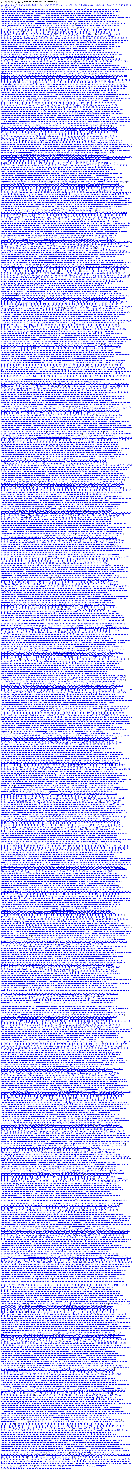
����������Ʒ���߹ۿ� (69, 92)
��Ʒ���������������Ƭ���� (69, 567)
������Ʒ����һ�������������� (19, 1150)
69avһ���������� (70, 1208)
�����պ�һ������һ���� (14, 146)
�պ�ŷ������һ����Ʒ (46, 1293)
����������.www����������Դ (111, 23)
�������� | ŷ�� (108, 291)
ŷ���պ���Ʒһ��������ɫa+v (51, 46)
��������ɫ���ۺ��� (55, 1123)
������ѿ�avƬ (21, 1137)
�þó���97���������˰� (83, 404)
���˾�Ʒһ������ (118, 709)
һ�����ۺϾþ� (72, 909)
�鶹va (104, 875)
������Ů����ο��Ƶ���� (32, 952)
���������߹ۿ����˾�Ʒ (110, 1094)
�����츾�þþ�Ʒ (30, 165)
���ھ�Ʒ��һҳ (84, 148)
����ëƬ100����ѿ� (43, 360)
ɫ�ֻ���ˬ (7, 1386)
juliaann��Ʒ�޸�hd (92, 881)
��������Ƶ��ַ (8, 665)
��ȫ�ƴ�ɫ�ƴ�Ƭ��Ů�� (32, 325)
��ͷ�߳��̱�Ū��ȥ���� (48, 150)
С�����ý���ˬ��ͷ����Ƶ (53, 1050)
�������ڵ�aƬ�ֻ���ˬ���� (14, 575)
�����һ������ (9, 948)
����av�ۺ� (80, 346)
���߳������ (7, 937)
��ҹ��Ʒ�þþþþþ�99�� (10, 642)
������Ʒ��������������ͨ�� (104, 894)
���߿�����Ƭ (35, 1264)
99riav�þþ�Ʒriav (109, 28)
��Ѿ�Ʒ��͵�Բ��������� (14, 538)
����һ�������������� (101, 169)
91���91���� (99, 477)
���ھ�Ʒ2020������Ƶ (60, 335)
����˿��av (34, 675)
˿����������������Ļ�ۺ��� (17, 1114)
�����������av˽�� (85, 1116)
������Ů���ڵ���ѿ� (82, 975)
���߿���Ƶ (103, 525)
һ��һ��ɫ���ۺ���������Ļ (15, 682)
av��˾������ (37, 646)
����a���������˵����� (22, 225)
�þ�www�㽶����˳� (100, 227)
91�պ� (74, 808)
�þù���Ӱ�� (31, 211)
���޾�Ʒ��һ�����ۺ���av (59, 469)
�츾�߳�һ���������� (114, 1391)
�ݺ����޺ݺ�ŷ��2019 (12, 588)
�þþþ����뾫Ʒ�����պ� (103, 327)
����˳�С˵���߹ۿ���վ (75, 343)
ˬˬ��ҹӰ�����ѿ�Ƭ (75, 1191)
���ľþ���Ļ (87, 71)
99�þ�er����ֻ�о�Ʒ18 (71, 1372)
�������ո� (113, 1293)
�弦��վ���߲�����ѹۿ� (23, 152)
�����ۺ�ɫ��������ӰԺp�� (15, 1442)
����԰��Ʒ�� (114, 30)
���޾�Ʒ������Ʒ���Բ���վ (14, 240)
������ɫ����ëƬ (53, 496)
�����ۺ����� (71, 877)
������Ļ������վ (93, 163)
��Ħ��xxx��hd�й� (83, 74)
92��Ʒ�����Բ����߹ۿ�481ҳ (56, 155)
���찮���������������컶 (102, 794)
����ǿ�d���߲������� (43, 446)
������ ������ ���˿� (70, 396)
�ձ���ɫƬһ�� (74, 1123)
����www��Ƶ (74, 1245)
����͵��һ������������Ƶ (15, 885)
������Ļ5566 (74, 531)
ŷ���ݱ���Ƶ (46, 544)
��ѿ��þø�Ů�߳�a (70, 620)
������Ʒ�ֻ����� (75, 186)
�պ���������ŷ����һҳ (39, 709)
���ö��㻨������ (58, 471)
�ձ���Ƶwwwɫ (106, 925)
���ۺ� (57, 295)
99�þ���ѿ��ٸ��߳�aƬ (40, 725)
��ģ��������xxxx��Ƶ (88, 200)
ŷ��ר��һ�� (88, 1054)
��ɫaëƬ (28, 1359)
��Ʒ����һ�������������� (96, 902)
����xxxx (73, 1393)
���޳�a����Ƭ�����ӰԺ (98, 9)
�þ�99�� (100, 248)
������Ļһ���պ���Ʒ (57, 163)
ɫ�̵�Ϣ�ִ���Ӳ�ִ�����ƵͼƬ (12, 533)
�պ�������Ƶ (69, 596)
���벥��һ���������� (64, 115)
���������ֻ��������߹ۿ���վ (35, 142)
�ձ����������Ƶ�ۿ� (12, 1262)
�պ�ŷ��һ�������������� (109, 254)
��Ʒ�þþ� (23, 277)
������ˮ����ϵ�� (10, 61)
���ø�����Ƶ (80, 209)
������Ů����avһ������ (83, 837)
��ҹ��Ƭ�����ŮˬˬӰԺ (41, 181)
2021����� (119, 550)
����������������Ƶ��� (48, 442)
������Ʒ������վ (95, 465)
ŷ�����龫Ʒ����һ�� (47, 973)
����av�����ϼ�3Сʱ (61, 329)
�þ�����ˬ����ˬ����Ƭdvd (101, 927)
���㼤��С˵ (72, 69)
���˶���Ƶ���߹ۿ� (87, 409)
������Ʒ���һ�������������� (19, 609)
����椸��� (69, 442)
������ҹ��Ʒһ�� (20, 1386)
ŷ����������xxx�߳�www (89, 289)
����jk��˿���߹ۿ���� (36, 1276)
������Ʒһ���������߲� (79, 13)
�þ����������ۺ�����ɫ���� (17, 521)
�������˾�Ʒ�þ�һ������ (73, 792)
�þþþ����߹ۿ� (67, 291)
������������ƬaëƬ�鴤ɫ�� (71, 1006)
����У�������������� (46, 935)
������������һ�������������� (70, 615)
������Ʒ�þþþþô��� (10, 1353)
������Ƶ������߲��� (12, 1276)
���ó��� (97, 312)
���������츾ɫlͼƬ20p (87, 1314)
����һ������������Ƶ (36, 90)
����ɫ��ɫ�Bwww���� (95, 1044)
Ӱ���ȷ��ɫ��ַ (87, 341)
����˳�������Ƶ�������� (73, 1062)
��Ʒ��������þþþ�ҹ (11, 1308)
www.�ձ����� (66, 57)
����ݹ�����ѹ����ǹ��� (58, 1426)
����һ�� (107, 779)
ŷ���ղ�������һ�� (11, 295)
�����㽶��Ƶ (7, 929)
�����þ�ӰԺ (60, 1448)
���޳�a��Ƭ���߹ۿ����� (13, 1428)
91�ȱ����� (58, 88)
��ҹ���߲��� (45, 1446)
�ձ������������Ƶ (66, 1212)
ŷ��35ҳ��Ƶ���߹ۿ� (35, 78)
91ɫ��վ (66, 386)
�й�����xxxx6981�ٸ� (40, 15)
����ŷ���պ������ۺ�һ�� (15, 515)
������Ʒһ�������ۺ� (13, 130)
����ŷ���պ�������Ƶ (13, 787)
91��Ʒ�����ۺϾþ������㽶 (116, 312)
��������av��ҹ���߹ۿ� (58, 1270)
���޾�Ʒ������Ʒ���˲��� (111, 260)
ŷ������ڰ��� (64, 152)
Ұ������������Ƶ (40, 571)
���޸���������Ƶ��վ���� (64, 411)
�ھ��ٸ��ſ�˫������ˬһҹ (103, 977)
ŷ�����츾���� (28, 973)
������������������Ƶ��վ (16, 1033)
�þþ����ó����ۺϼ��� (12, 771)
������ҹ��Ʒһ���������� (68, 373)
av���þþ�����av (31, 140)
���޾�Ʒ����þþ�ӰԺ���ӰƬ (65, 1027)
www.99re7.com (94, 138)
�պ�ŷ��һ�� (45, 1148)
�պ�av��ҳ (114, 11)
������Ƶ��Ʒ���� (10, 973)
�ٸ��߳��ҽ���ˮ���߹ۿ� (30, 1064)
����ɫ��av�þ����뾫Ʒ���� (60, 1258)
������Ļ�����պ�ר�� (111, 923)
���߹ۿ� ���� (93, 1220)
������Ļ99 (122, 919)
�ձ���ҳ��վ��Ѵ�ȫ (38, 624)
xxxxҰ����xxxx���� (65, 206)
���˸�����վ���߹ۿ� (87, 486)
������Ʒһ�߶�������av (13, 700)
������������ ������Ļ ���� (69, 1129)
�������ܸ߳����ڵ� (108, 471)
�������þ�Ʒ (59, 858)
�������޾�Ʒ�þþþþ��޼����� (41, 538)
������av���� (57, 425)
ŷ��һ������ (15, 651)
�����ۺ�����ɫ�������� (116, 513)
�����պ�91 (121, 76)
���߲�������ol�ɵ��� (12, 1156)
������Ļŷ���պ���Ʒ (48, 1214)
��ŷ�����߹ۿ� (33, 917)
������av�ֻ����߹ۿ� (102, 281)
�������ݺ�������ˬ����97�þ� (14, 1222)
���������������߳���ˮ (14, 998)
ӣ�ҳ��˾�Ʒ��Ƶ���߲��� (12, 233)
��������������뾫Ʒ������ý (54, 440)
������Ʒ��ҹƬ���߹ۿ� (53, 394)
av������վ (29, 265)
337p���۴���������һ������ (48, 563)
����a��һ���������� (44, 659)
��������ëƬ (70, 190)
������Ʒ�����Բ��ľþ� (13, 804)
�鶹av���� (6, 1349)
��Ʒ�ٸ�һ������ (58, 63)
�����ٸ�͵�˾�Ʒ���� (11, 50)
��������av (43, 82)
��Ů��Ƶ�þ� (104, 407)
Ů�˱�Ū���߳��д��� (10, 1108)
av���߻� (82, 713)
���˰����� (57, 356)
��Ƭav (67, 76)
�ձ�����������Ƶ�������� (16, 209)
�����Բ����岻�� (34, 1206)
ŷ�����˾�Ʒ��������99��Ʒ (56, 148)
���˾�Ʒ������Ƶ (33, 1212)
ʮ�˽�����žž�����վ (43, 107)
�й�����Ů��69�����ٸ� (13, 1357)
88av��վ (4, 26)
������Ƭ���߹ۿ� (49, 569)
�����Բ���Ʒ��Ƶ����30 (114, 729)
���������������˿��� (105, 244)
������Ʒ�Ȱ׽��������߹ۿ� (33, 756)
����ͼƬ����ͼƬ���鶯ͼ (11, 427)
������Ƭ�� (14, 26)
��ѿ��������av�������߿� (60, 1075)
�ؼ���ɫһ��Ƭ (49, 388)
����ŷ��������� (91, 513)
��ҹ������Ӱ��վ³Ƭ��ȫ (92, 677)
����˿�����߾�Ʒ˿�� (11, 17)
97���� (60, 898)
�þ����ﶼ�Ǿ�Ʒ (26, 1466)
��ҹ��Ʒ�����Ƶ (34, 588)
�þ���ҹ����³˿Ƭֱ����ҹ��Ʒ (17, 121)
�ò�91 (105, 316)
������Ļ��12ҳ (76, 417)
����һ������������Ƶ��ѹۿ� (30, 302)
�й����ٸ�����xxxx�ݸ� (51, 885)
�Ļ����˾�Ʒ (6, 1432)
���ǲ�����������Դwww (62, 804)
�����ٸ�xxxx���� (10, 511)
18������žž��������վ (41, 173)
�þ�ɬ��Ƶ (109, 1306)
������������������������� (19, 555)
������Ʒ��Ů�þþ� (91, 617)
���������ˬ (29, 867)
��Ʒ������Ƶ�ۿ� (36, 496)
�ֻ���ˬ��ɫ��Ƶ (8, 1326)
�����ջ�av (82, 452)
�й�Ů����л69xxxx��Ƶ (93, 360)
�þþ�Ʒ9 (103, 461)
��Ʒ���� (29, 1293)
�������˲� (61, 323)
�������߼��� (79, 365)
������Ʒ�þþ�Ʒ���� (11, 602)
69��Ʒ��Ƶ (75, 1274)
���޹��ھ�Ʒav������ (10, 279)
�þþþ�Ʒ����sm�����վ (98, 132)
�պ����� (68, 159)
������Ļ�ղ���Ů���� (93, 436)
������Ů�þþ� (30, 798)
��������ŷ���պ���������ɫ (39, 1039)
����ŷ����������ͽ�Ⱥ (90, 28)
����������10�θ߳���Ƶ (31, 1003)
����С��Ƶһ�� (104, 209)
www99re (62, 1214)
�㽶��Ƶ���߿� (29, 513)
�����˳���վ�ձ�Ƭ (35, 744)
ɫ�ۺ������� (22, 150)
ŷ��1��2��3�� (118, 1463)
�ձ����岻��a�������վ (89, 1071)
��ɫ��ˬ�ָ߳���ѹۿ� (85, 323)
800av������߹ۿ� (80, 225)
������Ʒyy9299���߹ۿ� (90, 134)
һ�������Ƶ (67, 295)
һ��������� (17, 835)
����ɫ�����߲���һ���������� (46, 998)
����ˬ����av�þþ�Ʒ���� (103, 419)
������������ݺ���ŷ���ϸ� (82, 586)
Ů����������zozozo (11, 298)
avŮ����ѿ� (95, 194)
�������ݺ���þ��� (11, 540)
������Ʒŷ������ (28, 134)
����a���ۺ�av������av (14, 496)
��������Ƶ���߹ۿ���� (92, 198)
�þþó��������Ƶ (9, 258)
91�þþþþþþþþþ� (74, 677)
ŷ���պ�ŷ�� (115, 46)
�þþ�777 (31, 605)
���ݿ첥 (76, 609)
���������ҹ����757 (38, 28)
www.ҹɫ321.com (82, 213)
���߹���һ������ (48, 1150)
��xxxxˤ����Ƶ (62, 407)
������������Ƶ (89, 161)
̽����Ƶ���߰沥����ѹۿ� (13, 1258)
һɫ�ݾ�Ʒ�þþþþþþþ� (82, 1162)
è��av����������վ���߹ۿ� (100, 221)
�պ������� (61, 277)
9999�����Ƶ (63, 837)
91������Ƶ (121, 84)
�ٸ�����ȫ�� (84, 1025)
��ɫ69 (35, 94)
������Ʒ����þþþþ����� (14, 596)
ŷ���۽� (88, 812)
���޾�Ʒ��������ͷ (10, 1413)
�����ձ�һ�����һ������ (15, 634)
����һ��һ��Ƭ (82, 1092)
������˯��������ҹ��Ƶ (108, 896)
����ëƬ (4, 119)
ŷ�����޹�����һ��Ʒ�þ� (88, 177)
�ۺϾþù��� (30, 99)
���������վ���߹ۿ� (102, 858)
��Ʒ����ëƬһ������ (50, 636)
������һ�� (7, 302)
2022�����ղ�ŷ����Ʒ (56, 376)
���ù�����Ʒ (108, 1152)
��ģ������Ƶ (86, 411)
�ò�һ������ (74, 252)
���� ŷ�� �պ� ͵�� (98, 438)
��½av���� (92, 996)
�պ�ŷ (60, 74)
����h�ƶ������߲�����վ (79, 146)
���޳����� (70, 200)
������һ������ (105, 831)
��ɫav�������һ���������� (71, 484)
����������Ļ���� (35, 632)
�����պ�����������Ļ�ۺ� (16, 792)
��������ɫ (56, 821)
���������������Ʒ (47, 923)
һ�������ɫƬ (111, 279)
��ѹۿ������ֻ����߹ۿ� (10, 659)
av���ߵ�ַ (29, 285)
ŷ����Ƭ (49, 802)
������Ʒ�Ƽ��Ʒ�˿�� (11, 155)
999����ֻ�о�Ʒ (7, 84)
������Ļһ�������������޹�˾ (65, 71)
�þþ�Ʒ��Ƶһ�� (50, 1272)
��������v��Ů (96, 262)
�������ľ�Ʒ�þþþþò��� (84, 50)
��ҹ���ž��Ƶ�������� (83, 542)
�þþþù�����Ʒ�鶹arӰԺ (64, 557)
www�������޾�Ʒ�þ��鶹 (33, 761)
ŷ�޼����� (72, 686)
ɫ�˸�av (94, 1405)
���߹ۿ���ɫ (48, 754)
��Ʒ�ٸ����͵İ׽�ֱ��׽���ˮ (11, 850)
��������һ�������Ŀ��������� (79, 796)
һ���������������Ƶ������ (48, 529)
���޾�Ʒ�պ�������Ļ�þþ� (43, 415)
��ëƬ (24, 298)
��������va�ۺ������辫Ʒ (104, 21)
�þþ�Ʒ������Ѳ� (100, 175)
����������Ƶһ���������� (89, 1353)
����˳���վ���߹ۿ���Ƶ (37, 804)
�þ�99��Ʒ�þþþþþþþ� (63, 316)
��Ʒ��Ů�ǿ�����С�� (11, 688)
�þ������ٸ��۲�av (9, 649)
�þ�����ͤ (99, 983)
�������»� (11, 9)
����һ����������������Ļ (16, 706)
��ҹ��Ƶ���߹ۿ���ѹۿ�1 (98, 117)
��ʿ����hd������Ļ (121, 407)
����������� (39, 11)
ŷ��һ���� (19, 246)
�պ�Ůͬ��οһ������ (74, 563)
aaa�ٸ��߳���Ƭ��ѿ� (63, 783)
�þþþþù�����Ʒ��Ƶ (25, 1083)
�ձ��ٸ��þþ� (7, 246)
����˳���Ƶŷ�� (54, 952)
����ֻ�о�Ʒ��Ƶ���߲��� (89, 1337)
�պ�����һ (92, 500)
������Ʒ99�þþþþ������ (101, 454)
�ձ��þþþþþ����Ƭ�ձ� (98, 628)
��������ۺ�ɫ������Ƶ (106, 411)
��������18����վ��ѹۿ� (23, 800)
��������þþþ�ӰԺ (24, 542)
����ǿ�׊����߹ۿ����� (107, 573)
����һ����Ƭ (36, 777)
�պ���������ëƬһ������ (109, 827)
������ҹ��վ (62, 429)
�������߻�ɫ (56, 894)
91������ (27, 26)
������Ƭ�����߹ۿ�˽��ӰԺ (36, 967)
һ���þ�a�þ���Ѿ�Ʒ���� (91, 99)
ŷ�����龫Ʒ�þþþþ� (104, 871)
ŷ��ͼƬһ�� (81, 596)
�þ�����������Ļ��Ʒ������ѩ (104, 504)
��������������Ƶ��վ (23, 1363)
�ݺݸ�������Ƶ (65, 937)
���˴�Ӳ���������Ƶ (64, 260)
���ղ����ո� (106, 600)
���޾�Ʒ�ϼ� (63, 215)
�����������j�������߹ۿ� (108, 909)
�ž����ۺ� (69, 533)
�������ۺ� (7, 580)
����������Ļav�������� (15, 144)
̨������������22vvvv (29, 1380)
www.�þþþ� (34, 885)
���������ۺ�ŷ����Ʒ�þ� (71, 283)
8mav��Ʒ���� (65, 1370)
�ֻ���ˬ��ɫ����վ (9, 231)
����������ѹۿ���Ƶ (12, 392)
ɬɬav (79, 856)
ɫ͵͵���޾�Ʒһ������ (45, 99)
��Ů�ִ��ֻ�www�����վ (98, 709)
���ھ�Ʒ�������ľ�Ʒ (11, 469)
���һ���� (26, 61)
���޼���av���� (59, 1081)
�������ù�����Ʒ (107, 55)
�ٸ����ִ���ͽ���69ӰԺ (103, 373)
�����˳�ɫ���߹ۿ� (28, 1453)
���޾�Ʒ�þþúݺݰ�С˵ (107, 163)
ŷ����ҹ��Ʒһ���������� (35, 190)
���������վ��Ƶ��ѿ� (13, 1127)
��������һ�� (42, 877)
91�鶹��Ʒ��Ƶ (70, 107)
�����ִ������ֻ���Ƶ (89, 1114)
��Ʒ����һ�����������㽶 (47, 1368)
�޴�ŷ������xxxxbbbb (105, 605)
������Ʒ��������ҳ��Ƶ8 (14, 402)
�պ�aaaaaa (79, 990)
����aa (23, 500)
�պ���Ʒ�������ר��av (82, 256)
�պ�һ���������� (107, 128)
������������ (66, 61)
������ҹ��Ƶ (42, 219)
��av (80, 527)
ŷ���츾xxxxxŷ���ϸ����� (44, 101)
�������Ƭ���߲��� (24, 204)
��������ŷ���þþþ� (33, 450)
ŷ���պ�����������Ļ (13, 465)
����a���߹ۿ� (62, 552)
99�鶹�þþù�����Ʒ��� (69, 727)
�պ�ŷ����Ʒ (71, 461)
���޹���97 (98, 256)
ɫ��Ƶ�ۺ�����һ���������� (96, 1403)
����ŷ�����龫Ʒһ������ (31, 57)
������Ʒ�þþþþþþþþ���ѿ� (72, 181)
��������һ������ (11, 38)
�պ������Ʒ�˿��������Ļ (68, 1359)
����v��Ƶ (94, 225)
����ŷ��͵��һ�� (30, 651)
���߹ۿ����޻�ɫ (56, 877)
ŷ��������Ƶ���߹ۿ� (31, 488)
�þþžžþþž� (110, 1368)
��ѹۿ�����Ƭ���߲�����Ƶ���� (77, 17)
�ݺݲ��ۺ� (72, 323)
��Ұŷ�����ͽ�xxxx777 (33, 407)
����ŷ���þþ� (118, 675)
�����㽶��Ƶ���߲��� (47, 775)
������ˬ (47, 233)
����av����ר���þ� (36, 502)
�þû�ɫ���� (17, 790)
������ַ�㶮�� (41, 521)
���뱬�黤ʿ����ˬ (84, 312)
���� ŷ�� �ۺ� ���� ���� (84, 407)
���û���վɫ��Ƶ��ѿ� (29, 902)
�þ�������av (30, 592)
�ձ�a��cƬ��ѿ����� (32, 540)
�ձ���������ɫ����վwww (99, 1058)
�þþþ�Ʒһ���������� (45, 250)
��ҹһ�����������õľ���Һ (15, 287)
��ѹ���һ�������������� (16, 421)
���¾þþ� (85, 839)
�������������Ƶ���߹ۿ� (78, 798)
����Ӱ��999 (117, 188)
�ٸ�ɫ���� (37, 171)
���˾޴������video (23, 40)
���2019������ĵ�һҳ (109, 842)
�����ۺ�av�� (33, 657)
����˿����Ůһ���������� (60, 1376)
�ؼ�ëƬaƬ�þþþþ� (41, 769)
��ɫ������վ (121, 94)
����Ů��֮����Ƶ (28, 1108)
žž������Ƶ (6, 152)
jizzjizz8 (123, 1060)
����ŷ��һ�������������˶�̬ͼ (17, 188)
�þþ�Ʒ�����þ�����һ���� (14, 386)
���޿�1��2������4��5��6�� (57, 363)
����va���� (40, 1154)
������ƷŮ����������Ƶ (101, 1102)
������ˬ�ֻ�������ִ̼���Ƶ (14, 856)
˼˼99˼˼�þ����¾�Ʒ (45, 1031)
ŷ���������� (35, 169)
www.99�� (30, 900)
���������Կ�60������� (87, 204)
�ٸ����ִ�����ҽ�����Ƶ (30, 1185)
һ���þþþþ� (97, 1100)
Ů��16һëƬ (117, 902)
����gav (122, 816)
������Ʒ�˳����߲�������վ (15, 783)
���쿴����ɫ (99, 339)
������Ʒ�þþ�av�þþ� (77, 890)
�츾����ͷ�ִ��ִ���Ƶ (39, 1066)
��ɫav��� (90, 1239)
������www (37, 1069)
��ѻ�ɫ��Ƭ (54, 498)
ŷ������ (39, 42)
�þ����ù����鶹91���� (75, 894)
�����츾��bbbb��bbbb (95, 1312)
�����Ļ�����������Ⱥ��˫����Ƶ (75, 1125)
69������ (6, 339)
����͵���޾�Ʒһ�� (61, 594)
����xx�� (28, 887)
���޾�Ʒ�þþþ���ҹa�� (81, 318)
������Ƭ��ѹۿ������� (107, 862)
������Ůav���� (9, 80)
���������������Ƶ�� (38, 638)
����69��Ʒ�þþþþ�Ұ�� (24, 1391)
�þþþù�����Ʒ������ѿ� (80, 1243)
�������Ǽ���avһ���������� (69, 500)
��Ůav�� (82, 502)
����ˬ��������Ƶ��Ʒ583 (60, 275)
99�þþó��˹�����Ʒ (97, 1218)
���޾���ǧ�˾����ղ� (77, 927)
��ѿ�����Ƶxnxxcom (106, 515)
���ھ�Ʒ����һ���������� (50, 175)
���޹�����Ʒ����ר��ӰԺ (53, 925)
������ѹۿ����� (98, 704)
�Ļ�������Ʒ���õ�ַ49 (25, 1204)
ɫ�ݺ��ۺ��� (88, 1466)
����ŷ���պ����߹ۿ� (11, 327)
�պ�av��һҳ (6, 731)
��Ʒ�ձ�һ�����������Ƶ (40, 69)
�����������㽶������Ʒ (66, 379)
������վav (115, 9)
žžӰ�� (46, 136)
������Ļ (26, 659)
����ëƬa (29, 869)
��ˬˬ (53, 800)
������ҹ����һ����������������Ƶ (64, 448)
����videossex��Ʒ (44, 1204)
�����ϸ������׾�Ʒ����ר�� (115, 200)
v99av (49, 379)
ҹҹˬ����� (74, 90)
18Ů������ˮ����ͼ (110, 198)
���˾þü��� (124, 308)
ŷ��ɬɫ (34, 1214)
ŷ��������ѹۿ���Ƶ (88, 101)
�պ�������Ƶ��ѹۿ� (73, 634)
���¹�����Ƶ (96, 273)
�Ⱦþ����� (26, 101)
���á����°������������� (16, 171)
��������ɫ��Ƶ (9, 1125)
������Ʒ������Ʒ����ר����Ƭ (46, 52)
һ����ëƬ (47, 171)
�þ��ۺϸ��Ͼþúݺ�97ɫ (71, 642)
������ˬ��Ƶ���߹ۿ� (11, 325)
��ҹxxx (24, 213)
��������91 (59, 544)
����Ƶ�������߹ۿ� (119, 628)
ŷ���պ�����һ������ (86, 1204)
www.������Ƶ (7, 736)
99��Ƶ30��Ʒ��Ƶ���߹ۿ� (12, 407)
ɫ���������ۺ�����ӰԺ (34, 536)
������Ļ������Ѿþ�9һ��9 (103, 873)
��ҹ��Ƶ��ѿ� (77, 515)
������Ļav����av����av (116, 215)
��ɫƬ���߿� (39, 1270)
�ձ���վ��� (117, 1245)
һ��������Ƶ (36, 287)
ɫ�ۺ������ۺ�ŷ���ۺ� (90, 1295)
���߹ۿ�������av (41, 1220)
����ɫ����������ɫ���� (37, 304)
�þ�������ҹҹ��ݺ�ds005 (63, 367)
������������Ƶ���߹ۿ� (21, 1158)
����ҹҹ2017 (68, 74)
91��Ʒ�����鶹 (115, 456)
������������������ (85, 717)
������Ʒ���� (34, 298)
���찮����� (7, 927)
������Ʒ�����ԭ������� (15, 1096)
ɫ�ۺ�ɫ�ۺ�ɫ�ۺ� (31, 38)
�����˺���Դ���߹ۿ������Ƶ (97, 761)
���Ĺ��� (71, 1448)
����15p (29, 42)
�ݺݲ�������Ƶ (49, 48)
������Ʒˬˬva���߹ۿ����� (108, 80)
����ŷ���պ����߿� (89, 40)
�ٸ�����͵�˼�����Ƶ (73, 821)
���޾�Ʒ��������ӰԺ (70, 488)
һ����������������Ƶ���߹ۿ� (25, 119)
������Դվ (6, 44)
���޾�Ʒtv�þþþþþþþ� (87, 669)
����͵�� (37, 963)
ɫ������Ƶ (46, 602)
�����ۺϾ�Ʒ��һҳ (39, 463)
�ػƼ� (29, 655)
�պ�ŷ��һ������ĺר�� (12, 19)
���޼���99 (74, 548)
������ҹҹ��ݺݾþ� (105, 651)
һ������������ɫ (10, 1384)
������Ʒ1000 (31, 559)
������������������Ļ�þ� (56, 300)
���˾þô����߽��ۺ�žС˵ (35, 126)
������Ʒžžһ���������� (69, 231)
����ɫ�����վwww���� (88, 258)
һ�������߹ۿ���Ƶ (53, 221)
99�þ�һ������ (80, 873)
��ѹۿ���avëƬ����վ (120, 121)
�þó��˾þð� (48, 225)
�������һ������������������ (20, 461)
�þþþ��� (38, 1347)
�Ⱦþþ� (96, 790)
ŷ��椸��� (115, 508)
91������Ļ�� (109, 839)
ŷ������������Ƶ (10, 13)
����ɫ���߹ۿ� (105, 969)
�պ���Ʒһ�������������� (16, 181)
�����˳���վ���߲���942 (13, 873)
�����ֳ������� (53, 911)
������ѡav (113, 837)
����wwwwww (49, 1179)
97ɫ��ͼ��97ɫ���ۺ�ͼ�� (107, 942)
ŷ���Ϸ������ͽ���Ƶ (109, 486)
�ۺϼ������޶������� (23, 1010)
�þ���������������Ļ (13, 71)
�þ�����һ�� (7, 963)
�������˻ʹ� (108, 854)
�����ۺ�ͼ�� (118, 617)
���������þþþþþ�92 (11, 365)
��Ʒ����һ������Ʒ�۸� (70, 105)
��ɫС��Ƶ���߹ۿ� (70, 825)
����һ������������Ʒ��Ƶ (111, 409)
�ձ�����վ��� (21, 896)
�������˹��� (65, 598)
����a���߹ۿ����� (116, 1299)
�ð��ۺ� (35, 341)
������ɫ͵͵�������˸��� (97, 1222)
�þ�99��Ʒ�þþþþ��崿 (77, 829)
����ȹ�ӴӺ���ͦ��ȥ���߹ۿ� (100, 236)
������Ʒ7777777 (69, 130)
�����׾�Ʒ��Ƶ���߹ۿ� (118, 421)
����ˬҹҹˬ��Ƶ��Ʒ (34, 258)
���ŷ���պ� (32, 1306)
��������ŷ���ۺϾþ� (88, 293)
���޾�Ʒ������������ (72, 248)
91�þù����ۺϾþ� (122, 1135)
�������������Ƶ (56, 21)
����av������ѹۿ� (46, 152)
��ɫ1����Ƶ (60, 1191)
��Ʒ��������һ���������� (77, 879)
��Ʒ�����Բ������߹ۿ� (13, 211)
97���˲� (119, 1231)
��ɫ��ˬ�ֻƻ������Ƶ (55, 915)
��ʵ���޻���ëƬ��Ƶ (28, 667)
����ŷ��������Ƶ (62, 852)
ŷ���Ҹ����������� (33, 295)
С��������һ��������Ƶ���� (72, 1330)
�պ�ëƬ (39, 225)
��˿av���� (32, 567)
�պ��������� (23, 785)
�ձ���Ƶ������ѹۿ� (50, 111)
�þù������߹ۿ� (8, 494)
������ (19, 456)
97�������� (50, 404)
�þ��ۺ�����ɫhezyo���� (81, 1133)
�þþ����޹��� (52, 423)
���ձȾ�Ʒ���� (87, 862)
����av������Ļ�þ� (65, 94)
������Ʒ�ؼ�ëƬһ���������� (65, 339)
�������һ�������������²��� (74, 521)
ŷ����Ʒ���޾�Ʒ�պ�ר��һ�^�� (68, 1349)
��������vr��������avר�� (16, 1214)
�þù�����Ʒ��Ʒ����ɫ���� (14, 985)
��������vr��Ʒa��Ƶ (81, 238)
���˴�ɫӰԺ (67, 1422)
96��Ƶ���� (6, 482)
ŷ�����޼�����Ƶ (28, 642)
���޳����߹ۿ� (66, 542)
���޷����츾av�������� (101, 94)
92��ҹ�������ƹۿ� (54, 188)
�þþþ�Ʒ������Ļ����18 (82, 1098)
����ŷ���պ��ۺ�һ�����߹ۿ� (67, 1420)
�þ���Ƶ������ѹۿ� (75, 827)
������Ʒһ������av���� (116, 736)
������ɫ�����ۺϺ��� (96, 1407)
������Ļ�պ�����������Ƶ (16, 1175)
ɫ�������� (51, 215)
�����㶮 (63, 121)
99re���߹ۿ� (99, 341)
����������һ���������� (114, 1260)
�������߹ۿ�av (121, 82)
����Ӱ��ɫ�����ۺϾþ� (66, 561)
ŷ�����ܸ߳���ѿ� (120, 61)
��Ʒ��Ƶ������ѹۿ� (23, 343)
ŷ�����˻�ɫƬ (6, 994)
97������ (6, 790)
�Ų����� (65, 327)
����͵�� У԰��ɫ (49, 459)
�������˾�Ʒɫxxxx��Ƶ (86, 331)
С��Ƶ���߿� (117, 1171)
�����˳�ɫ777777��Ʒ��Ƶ (12, 78)
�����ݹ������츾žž (63, 50)
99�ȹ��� (110, 665)
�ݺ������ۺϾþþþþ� (68, 1143)
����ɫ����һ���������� (15, 434)
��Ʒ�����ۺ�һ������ (87, 1171)
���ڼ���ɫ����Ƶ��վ (120, 858)
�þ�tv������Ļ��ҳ (10, 1278)
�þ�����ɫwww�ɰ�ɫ (109, 1129)
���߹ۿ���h (6, 1023)
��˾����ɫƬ (6, 179)
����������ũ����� (38, 1029)
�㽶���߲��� (39, 356)
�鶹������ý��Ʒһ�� (41, 1382)
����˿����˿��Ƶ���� (12, 1090)
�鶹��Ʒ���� (72, 1135)
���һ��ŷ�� (33, 269)
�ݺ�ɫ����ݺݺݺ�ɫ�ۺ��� (37, 256)
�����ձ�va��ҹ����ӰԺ (12, 236)
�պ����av (56, 1029)
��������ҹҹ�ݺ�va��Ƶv (24, 994)
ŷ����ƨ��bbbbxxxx (75, 1428)
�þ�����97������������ (29, 1345)
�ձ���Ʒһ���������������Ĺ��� (114, 1021)
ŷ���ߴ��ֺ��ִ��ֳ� (23, 1060)
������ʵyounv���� (96, 653)
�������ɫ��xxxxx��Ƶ (11, 950)
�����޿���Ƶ (54, 293)
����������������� (64, 638)
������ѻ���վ (8, 933)
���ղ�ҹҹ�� (57, 82)
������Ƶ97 (96, 594)
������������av (101, 1249)
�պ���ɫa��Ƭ (7, 719)
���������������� (46, 44)
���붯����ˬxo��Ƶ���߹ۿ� (83, 314)
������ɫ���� (76, 413)
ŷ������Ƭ (39, 1455)
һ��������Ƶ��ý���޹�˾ (116, 231)
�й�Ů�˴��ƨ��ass (18, 356)
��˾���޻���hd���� (47, 711)
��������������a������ (91, 1195)
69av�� (86, 434)
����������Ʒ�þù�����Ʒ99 (15, 415)
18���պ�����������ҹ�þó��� (94, 267)
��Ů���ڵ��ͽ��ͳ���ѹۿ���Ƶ (100, 638)
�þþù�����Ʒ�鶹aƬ (9, 906)
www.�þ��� (30, 246)
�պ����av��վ (50, 74)
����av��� (62, 829)
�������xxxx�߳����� (56, 531)
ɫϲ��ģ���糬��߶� (41, 1133)
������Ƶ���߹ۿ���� (20, 529)
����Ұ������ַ (117, 1281)
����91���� (49, 1212)
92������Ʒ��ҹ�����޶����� (97, 400)
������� (117, 217)
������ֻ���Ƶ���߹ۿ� (65, 682)
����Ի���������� (57, 738)
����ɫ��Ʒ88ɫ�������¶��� (98, 196)
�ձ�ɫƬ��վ (29, 1347)
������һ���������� (31, 1370)
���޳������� (81, 444)
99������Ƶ (61, 217)
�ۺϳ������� (22, 1241)
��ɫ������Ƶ (112, 465)
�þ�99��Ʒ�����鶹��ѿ (12, 854)
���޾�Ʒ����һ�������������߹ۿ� (48, 523)
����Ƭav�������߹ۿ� (109, 808)
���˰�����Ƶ (47, 669)
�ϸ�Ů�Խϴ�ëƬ (75, 402)
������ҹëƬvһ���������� (85, 354)
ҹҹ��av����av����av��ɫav (76, 496)
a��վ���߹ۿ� (44, 592)
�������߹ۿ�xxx (106, 384)
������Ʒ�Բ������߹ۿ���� (42, 128)
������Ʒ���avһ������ (13, 527)
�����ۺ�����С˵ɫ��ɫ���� (65, 806)
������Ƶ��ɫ (62, 787)
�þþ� (42, 88)
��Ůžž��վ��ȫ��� (99, 144)
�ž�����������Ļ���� (57, 65)
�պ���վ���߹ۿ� (120, 567)
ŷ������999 (66, 977)
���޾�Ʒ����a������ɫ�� (78, 308)
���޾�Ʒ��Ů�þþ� (8, 839)
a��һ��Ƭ (58, 1102)
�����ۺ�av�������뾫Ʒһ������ (68, 667)
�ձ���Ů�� (67, 1417)
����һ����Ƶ (74, 171)
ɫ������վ (6, 269)
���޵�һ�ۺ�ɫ (97, 229)
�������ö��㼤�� (66, 1164)
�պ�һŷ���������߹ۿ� (72, 111)
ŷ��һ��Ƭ (86, 746)
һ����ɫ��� (7, 11)
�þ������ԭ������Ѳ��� (53, 607)
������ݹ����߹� (63, 209)
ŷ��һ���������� (97, 155)
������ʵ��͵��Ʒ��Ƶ (108, 446)
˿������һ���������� (31, 76)
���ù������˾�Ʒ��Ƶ (86, 61)
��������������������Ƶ (16, 977)
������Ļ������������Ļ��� (17, 21)
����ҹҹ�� (78, 783)
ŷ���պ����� (63, 515)
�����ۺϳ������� (11, 1256)
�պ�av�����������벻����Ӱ (34, 548)
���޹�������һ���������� (81, 55)
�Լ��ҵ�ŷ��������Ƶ (11, 1335)
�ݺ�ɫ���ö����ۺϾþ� (112, 1365)
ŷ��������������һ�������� (39, 1438)
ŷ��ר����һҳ (24, 617)
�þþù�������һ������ (100, 1050)
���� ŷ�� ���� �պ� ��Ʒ (13, 1106)
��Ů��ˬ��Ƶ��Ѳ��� (89, 923)
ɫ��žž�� (116, 667)
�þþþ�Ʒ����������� (36, 1428)
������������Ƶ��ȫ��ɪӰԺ (33, 1019)
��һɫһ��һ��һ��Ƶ (121, 150)
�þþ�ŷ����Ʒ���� (69, 32)
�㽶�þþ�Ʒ (105, 146)
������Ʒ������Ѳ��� (44, 61)
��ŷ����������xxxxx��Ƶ (50, 281)
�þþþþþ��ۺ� (76, 761)
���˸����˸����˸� (42, 124)
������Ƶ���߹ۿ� (65, 700)
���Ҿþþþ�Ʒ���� (50, 1071)
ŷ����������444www (81, 684)
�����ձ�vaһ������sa (98, 423)
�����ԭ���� (104, 844)
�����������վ (97, 1081)
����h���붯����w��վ (98, 1262)
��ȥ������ (62, 1304)
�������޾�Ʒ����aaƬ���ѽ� (45, 1127)
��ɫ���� (30, 175)
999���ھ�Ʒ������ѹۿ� (39, 1457)
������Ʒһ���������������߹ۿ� (19, 1291)
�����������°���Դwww (74, 136)
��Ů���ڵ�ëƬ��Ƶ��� (11, 742)
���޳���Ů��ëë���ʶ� (62, 816)
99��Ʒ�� (108, 150)
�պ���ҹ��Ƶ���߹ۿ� (27, 808)
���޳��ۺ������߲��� (66, 289)
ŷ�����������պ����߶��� (29, 84)
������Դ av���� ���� (55, 119)
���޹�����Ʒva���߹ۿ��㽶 (109, 415)
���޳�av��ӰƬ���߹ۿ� (102, 1156)
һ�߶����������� (51, 1208)
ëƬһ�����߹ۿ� (87, 1179)
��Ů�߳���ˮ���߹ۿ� (32, 436)
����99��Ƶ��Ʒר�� (10, 103)
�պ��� (26, 337)
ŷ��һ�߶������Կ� (27, 23)
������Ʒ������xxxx (25, 475)
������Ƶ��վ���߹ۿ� (82, 350)
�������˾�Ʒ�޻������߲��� (93, 498)
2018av (11, 244)
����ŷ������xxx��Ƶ (69, 229)
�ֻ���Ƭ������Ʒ (121, 925)
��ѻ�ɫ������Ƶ (109, 538)
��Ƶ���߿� (116, 1108)
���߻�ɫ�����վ (121, 983)
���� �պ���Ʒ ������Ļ (60, 204)
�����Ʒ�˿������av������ (12, 229)
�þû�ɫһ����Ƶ (95, 452)
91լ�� (11, 40)
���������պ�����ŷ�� (81, 352)
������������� (43, 350)
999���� (72, 452)
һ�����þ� (121, 329)
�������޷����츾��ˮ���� (63, 28)
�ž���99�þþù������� (61, 1087)
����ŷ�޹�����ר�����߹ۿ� (52, 856)
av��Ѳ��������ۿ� (37, 275)
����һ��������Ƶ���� (13, 358)
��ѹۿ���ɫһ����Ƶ (10, 111)
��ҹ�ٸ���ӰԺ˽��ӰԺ (81, 1229)
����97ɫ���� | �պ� (99, 295)
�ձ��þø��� (117, 787)
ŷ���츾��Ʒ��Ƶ (105, 61)
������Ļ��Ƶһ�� (113, 773)
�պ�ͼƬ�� (91, 209)
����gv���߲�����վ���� (38, 438)
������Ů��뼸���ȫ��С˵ (37, 698)
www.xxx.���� (46, 1278)
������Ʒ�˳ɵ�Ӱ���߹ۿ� (12, 987)
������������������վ (14, 335)
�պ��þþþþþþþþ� (41, 1114)
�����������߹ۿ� (33, 661)
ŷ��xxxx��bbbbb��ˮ (108, 1183)
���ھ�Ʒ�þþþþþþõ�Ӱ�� (58, 417)
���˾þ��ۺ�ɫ (62, 736)
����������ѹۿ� (61, 438)
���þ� (54, 758)
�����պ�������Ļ (88, 1090)
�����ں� (79, 871)
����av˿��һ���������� (101, 723)
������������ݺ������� (102, 1017)
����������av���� (60, 559)
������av (112, 92)
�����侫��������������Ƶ (78, 1079)
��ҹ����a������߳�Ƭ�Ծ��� (79, 279)
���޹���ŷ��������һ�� (41, 277)
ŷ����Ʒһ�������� (82, 219)
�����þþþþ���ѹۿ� (39, 515)
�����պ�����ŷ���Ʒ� (32, 511)
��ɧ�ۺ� (59, 504)
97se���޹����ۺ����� (23, 736)
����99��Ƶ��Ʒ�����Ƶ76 (13, 740)
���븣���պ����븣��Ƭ (93, 1274)
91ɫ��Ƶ (30, 356)
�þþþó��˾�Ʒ (124, 477)
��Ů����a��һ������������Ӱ (31, 1216)
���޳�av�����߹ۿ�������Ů (72, 9)
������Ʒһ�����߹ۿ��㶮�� (14, 1448)
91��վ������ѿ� (113, 1187)
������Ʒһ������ (35, 217)
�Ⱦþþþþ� (103, 293)
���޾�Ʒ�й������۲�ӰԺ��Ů (95, 30)
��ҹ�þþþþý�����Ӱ (64, 1249)
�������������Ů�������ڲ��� (75, 577)
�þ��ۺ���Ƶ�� (8, 1010)
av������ (86, 109)
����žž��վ (104, 632)
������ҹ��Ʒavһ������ (33, 13)
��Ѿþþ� (113, 132)
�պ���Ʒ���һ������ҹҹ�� (14, 1210)
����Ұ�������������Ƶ (83, 969)
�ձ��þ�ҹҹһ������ (82, 1156)
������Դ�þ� (90, 1349)
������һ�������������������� (59, 134)
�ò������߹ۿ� (93, 369)
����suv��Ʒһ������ (40, 680)
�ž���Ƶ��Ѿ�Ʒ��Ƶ (59, 1442)
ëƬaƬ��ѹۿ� (104, 121)
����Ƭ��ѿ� (33, 1050)
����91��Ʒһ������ (59, 763)
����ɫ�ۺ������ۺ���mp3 (34, 398)
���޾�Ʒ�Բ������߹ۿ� (86, 42)
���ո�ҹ (44, 651)
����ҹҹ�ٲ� (49, 1285)
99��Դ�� (86, 227)
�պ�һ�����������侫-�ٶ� (26, 206)
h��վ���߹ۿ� (120, 1015)
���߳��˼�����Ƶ (34, 161)
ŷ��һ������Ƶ (117, 915)
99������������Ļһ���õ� (15, 646)
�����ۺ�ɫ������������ (29, 819)
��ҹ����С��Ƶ (45, 1407)
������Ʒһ (95, 1152)
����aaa (13, 159)
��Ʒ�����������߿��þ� (49, 1131)
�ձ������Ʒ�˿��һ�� (68, 371)
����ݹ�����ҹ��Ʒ (85, 96)
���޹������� (61, 386)
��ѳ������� (81, 304)
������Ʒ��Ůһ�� (60, 846)
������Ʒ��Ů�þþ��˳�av (114, 1374)
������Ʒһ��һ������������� (37, 429)
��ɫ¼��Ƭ (29, 877)
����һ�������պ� (32, 1046)
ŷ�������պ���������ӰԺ (77, 1405)
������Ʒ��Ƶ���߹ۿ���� (58, 1468)
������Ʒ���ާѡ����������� (98, 985)
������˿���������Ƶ (45, 598)
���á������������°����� (90, 1368)
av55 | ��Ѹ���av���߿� (105, 1357)
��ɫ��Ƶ (77, 421)
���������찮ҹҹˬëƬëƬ (11, 1422)
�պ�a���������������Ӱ (55, 1064)
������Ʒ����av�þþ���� (104, 1254)
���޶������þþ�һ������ (66, 84)
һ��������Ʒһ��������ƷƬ (98, 140)
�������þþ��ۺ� (25, 1411)
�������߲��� (119, 213)
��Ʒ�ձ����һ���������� (27, 67)
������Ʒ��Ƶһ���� (49, 1017)
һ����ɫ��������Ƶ (33, 765)
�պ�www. (23, 318)
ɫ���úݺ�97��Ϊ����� (62, 1100)
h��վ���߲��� (59, 124)
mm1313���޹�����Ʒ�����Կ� (46, 977)
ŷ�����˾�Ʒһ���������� (76, 52)
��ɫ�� (76, 316)
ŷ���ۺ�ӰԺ (104, 586)
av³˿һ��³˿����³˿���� (118, 275)
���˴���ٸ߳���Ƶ (85, 179)
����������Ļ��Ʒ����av (36, 1173)
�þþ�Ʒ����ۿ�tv (69, 293)
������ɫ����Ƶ (111, 229)
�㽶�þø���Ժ (26, 498)
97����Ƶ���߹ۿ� (89, 736)
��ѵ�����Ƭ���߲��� (11, 227)
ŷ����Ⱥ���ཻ (7, 620)
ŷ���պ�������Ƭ (45, 1391)
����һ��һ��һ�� (104, 958)
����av (54, 475)
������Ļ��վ (72, 44)
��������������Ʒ (11, 215)
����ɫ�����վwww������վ (15, 777)
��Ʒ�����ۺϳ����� (60, 1000)
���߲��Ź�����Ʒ (9, 979)
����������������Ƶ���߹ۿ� (17, 242)
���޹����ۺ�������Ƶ (59, 128)
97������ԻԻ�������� (76, 721)
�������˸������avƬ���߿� (35, 794)
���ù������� (58, 285)
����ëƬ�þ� (39, 242)
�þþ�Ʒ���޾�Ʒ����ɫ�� (11, 823)
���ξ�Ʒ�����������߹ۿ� (74, 854)
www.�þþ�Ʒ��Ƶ (104, 223)
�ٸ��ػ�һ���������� (92, 546)
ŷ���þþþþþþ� (6, 167)
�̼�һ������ (42, 742)
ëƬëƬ (35, 440)
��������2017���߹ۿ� (12, 1092)
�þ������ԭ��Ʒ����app (118, 1326)
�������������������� (77, 38)
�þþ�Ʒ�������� (104, 211)
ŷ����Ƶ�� (23, 492)
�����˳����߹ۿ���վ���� (77, 998)
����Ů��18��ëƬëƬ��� (70, 1108)
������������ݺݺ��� (71, 113)
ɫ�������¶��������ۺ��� (15, 571)
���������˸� (86, 814)
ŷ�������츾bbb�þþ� (68, 1150)
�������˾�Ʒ (85, 825)
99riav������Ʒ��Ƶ (30, 254)
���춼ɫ (17, 1330)
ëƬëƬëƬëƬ (15, 902)
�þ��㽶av (107, 67)
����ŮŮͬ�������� (70, 184)
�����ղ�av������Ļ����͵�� (95, 1266)
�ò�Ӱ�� (56, 181)
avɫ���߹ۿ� (41, 971)
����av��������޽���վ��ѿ (95, 1245)
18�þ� (61, 44)
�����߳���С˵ (95, 557)
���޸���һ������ (25, 1131)
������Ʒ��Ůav (35, 1266)
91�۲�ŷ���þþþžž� (77, 1189)
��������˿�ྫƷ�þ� (40, 990)
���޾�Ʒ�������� (26, 184)
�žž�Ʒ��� (117, 140)
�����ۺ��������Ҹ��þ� (84, 525)
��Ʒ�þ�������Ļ (43, 913)
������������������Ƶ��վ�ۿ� (58, 1235)
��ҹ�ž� (83, 173)
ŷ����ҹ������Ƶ (34, 459)
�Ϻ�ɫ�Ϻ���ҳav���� (89, 90)
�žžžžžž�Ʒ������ (60, 1010)
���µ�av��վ (52, 386)
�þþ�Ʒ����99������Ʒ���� (41, 1434)
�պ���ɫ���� (93, 113)
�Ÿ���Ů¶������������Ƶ (81, 63)
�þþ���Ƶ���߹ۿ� (34, 109)
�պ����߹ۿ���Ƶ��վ (31, 1328)
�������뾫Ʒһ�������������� (111, 715)
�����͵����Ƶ (110, 105)
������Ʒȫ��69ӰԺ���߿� (74, 26)
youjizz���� (29, 267)
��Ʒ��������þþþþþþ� (42, 1200)
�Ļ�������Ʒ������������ (16, 396)
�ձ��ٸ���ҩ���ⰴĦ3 (32, 233)
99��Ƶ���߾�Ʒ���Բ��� (12, 584)
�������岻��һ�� (10, 573)
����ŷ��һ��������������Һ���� (33, 719)
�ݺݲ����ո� (52, 196)
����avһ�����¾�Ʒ (38, 167)
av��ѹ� (45, 265)
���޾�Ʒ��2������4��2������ (114, 1031)
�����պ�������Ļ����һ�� (82, 850)
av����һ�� (63, 48)
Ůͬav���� (65, 525)
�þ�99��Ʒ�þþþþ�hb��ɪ (88, 188)
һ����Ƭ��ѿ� (117, 398)
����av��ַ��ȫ (88, 555)
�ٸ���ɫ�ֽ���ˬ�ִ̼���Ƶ (44, 513)
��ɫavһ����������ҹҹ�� (22, 677)
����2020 (74, 1019)
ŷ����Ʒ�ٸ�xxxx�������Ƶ (64, 960)
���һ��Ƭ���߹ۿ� (75, 1069)
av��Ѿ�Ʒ (108, 1029)
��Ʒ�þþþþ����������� (13, 459)
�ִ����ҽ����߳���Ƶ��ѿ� (51, 721)
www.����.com (88, 1291)
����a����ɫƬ (81, 575)
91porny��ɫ (124, 448)
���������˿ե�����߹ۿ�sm (69, 1175)
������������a (47, 640)
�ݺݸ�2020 (58, 773)
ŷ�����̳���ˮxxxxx (57, 320)
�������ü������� (59, 238)
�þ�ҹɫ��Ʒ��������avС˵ (33, 1152)
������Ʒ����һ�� (62, 1316)
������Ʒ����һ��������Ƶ (100, 950)
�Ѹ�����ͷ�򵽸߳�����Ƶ (27, 933)
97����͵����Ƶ (94, 343)
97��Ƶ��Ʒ (93, 785)
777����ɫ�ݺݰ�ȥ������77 (55, 1251)
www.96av (49, 88)
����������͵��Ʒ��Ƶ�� (57, 450)
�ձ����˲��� (80, 57)
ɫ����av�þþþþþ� (50, 161)
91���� (120, 569)
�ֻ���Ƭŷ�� (100, 1179)
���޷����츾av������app (81, 1104)
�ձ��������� (47, 310)
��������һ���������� (58, 819)
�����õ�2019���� (119, 386)
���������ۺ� (94, 186)
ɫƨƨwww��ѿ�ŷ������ (113, 186)
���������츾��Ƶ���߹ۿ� (93, 142)
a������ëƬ (81, 34)
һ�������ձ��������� (44, 96)
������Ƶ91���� (75, 376)
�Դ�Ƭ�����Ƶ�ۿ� (111, 682)
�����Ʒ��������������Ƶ (115, 548)
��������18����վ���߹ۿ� (82, 864)
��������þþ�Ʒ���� (49, 1025)
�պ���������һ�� (59, 1066)
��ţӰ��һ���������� (94, 527)
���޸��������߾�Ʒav (119, 927)
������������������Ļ (103, 688)
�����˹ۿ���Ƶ (116, 1304)
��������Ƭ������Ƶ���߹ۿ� (96, 917)
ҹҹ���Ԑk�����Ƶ (115, 653)
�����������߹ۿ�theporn (75, 36)
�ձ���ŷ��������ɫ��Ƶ (75, 1102)
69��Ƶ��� (44, 825)
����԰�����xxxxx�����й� (42, 706)
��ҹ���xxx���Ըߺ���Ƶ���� (15, 34)
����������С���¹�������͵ (16, 124)
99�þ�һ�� (102, 1430)
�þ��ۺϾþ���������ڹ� (51, 833)
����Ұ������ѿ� (30, 88)
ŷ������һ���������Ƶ (90, 67)
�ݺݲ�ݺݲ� (127, 927)
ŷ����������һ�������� (28, 74)
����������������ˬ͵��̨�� (73, 456)
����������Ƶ (76, 121)
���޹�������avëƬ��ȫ (59, 517)
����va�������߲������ (108, 529)
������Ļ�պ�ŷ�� (103, 1193)
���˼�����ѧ (120, 454)
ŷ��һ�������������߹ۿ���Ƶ (108, 798)
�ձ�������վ (106, 138)
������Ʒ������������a (33, 417)
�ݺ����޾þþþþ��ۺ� (80, 454)
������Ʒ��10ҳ (62, 944)
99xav (101, 750)
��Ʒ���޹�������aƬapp (12, 200)
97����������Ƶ (9, 1372)
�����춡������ (34, 448)
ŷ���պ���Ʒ (42, 1378)
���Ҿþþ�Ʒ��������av (79, 680)
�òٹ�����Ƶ (78, 1422)
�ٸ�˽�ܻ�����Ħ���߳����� (13, 709)
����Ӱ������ (32, 477)
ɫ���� (95, 246)
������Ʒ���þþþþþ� (32, 388)
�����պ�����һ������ (87, 598)
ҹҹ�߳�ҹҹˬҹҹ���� (113, 1345)
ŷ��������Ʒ (71, 188)
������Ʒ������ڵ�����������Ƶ (19, 721)
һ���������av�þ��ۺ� (93, 69)
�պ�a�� (87, 373)
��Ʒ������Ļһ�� (9, 382)
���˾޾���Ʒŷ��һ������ (45, 1033)
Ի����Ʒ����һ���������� (115, 354)
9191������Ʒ (42, 690)
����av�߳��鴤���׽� (97, 561)
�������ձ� (64, 973)
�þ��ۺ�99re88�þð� (43, 115)
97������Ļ (98, 277)
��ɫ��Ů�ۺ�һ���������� (107, 219)
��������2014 (40, 293)
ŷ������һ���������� (42, 333)
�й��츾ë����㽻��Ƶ (75, 812)
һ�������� (35, 240)
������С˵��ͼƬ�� (110, 26)
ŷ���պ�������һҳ (10, 1304)
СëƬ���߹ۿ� (6, 636)
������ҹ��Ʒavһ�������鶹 (88, 1374)
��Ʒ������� (35, 875)
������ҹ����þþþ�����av (14, 1343)
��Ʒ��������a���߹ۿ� (102, 1015)
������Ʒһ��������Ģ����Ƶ (80, 302)
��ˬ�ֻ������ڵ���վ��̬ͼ (12, 704)
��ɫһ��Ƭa (26, 227)
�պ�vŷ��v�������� (108, 777)
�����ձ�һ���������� (75, 126)
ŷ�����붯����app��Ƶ (93, 565)
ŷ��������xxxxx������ (44, 9)
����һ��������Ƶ (91, 15)
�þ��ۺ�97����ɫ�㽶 (10, 833)
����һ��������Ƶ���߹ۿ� (14, 779)
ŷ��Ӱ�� (101, 50)
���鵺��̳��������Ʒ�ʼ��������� (52, 869)
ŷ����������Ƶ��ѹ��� (13, 1029)
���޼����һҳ (82, 754)
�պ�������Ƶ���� (11, 858)
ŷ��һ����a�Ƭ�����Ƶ (84, 363)
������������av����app (87, 159)
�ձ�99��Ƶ (5, 63)
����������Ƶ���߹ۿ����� (70, 369)
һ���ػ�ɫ (50, 561)
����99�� (69, 59)
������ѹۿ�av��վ (45, 796)
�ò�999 (74, 148)
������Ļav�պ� (8, 1264)
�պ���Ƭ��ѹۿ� (86, 1193)
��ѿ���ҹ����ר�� (39, 55)
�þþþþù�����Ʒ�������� (78, 175)
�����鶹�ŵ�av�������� (39, 373)
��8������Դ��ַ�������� (14, 196)
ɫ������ (111, 644)
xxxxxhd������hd (79, 46)
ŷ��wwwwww (53, 1370)
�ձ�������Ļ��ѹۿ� (116, 181)
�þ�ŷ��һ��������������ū (16, 371)
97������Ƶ (98, 684)
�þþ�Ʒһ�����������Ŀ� (54, 1003)
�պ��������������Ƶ (57, 314)
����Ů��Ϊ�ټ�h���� (11, 727)
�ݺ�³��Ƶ (121, 250)
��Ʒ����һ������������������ (19, 825)
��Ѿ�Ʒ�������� (75, 692)
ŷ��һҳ (3, 442)
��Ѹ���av (117, 1069)
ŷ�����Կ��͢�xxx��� (49, 271)
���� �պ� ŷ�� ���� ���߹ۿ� (89, 1297)
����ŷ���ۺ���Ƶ (51, 1397)
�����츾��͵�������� (42, 323)
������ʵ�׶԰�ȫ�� (88, 271)
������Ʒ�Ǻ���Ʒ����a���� (31, 842)
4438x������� (103, 1239)
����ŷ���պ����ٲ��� (13, 285)
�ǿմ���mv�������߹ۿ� (113, 159)
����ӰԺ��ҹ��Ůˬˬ (38, 565)
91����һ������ (9, 900)
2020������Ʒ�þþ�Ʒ (102, 306)
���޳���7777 (53, 219)
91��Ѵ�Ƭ (107, 310)
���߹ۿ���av (34, 1208)
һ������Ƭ (61, 117)
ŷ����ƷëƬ (13, 894)
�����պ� (6, 304)
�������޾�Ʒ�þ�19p (50, 236)
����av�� (23, 1100)
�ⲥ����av (114, 146)
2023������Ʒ (86, 440)
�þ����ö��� (66, 1023)
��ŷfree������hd (108, 1033)
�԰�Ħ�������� (83, 1143)
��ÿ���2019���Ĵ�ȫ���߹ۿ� (117, 99)
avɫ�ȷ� (106, 417)
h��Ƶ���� (90, 248)
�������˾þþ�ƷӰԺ (88, 806)
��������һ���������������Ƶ (93, 206)
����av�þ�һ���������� (25, 179)
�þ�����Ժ (49, 617)
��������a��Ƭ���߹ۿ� (102, 740)
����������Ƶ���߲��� (58, 831)
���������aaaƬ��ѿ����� (40, 1229)
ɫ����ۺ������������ (44, 371)
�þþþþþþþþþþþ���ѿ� (58, 814)
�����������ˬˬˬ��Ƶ (38, 821)
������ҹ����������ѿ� (101, 1010)
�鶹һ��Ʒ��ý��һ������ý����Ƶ (114, 287)
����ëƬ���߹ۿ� (111, 721)
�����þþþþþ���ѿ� (122, 202)
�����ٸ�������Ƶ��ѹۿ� (104, 308)
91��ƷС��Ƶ (38, 40)
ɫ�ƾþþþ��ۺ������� (68, 896)
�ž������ (26, 1118)
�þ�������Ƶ (7, 871)
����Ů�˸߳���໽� (29, 950)
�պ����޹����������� (116, 192)
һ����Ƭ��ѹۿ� (75, 254)
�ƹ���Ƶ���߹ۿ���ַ (88, 620)
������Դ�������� (12, 661)
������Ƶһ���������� (94, 421)
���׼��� (83, 690)
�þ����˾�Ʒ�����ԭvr (81, 65)
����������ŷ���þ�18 (99, 675)
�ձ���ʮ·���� (107, 717)
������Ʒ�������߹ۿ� (50, 921)
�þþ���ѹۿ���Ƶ (42, 1054)
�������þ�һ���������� (31, 996)
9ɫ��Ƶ (84, 252)
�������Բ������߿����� (27, 148)
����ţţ (27, 32)
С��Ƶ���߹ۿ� (99, 71)
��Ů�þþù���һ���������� (101, 931)
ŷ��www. (45, 339)
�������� (77, 19)
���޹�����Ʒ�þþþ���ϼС (43, 958)
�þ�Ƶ (79, 30)
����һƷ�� (29, 229)
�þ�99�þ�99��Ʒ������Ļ (13, 438)
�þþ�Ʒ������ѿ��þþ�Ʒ (77, 785)
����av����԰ (53, 231)
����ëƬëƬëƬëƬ (126, 465)
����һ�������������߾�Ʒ (31, 1424)
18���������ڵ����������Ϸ (83, 242)
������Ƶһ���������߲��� (60, 842)
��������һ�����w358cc (99, 567)
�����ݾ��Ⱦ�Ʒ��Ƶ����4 (37, 594)
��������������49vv (51, 365)
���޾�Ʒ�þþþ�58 (122, 723)
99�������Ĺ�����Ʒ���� (61, 211)
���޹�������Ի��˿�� (12, 32)
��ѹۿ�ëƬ (39, 1092)
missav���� (100, 96)
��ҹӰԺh (99, 363)
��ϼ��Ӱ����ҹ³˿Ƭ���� (67, 690)
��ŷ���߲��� (56, 190)
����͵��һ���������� (48, 879)
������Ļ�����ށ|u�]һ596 (83, 1231)
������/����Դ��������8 (27, 525)
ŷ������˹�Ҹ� (8, 300)
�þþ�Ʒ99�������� (10, 1463)
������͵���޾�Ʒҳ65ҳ (58, 1393)
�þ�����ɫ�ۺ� (85, 94)
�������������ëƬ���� (104, 52)
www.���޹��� (33, 300)
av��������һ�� (50, 488)
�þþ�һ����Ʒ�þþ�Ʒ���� (25, 409)
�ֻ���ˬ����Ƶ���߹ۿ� (64, 548)
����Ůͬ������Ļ (121, 1220)
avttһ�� (99, 731)
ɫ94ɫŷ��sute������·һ (105, 240)
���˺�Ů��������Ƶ (79, 702)
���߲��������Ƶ (41, 192)
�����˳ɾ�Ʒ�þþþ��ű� (70, 1403)
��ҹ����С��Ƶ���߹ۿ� (12, 354)
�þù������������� (46, 229)
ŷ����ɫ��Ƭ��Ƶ (8, 221)
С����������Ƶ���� (67, 1096)
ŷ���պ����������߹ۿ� (82, 1046)
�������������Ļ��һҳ (13, 109)
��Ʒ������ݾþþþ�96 (106, 738)
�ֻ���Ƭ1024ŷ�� (107, 402)
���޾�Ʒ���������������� (34, 80)
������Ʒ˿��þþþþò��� (84, 1310)
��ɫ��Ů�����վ (108, 883)
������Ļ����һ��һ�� (60, 467)
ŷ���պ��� (101, 542)
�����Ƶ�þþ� (41, 204)
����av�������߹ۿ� (100, 390)
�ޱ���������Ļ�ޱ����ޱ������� (18, 157)
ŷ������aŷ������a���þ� (101, 173)
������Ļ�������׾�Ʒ (47, 184)
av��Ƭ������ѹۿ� (114, 473)
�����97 (107, 594)
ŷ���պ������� (112, 546)
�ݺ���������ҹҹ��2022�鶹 (66, 479)
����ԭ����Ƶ (94, 57)
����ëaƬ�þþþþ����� (102, 544)
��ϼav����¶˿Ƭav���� (53, 588)
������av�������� (42, 312)
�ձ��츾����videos (47, 663)
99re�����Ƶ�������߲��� (40, 213)
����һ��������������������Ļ (76, 240)
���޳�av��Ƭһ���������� (13, 161)
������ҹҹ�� (52, 26)
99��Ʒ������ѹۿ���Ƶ (12, 283)
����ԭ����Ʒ (7, 785)
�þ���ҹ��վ (46, 653)
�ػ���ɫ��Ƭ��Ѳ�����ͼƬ (113, 680)
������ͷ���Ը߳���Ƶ (39, 575)
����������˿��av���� (42, 34)
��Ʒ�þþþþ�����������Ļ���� (43, 630)
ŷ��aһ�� (127, 952)
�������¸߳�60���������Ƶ (79, 88)
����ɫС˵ (54, 575)
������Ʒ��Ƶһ (8, 1181)
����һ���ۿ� (43, 475)
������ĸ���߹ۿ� (108, 1083)
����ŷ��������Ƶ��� (13, 1426)
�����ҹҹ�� (70, 823)
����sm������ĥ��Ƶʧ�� (110, 42)
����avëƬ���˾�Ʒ (80, 438)
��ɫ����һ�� (110, 271)
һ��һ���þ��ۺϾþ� (27, 715)
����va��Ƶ (31, 640)
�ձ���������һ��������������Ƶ (92, 646)
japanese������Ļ (29, 1318)
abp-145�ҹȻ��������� (86, 260)
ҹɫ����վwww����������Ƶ (114, 571)
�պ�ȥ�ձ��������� (83, 744)
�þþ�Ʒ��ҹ (106, 343)
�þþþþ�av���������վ (88, 1027)
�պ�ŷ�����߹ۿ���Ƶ (76, 1424)
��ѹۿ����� (93, 925)
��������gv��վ (9, 142)
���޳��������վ (54, 59)
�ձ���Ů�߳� (90, 128)
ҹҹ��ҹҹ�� (50, 217)
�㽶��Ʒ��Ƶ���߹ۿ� (57, 536)
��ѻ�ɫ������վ (53, 596)
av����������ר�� (63, 1104)
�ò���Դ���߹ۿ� (59, 80)
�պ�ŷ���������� (91, 906)
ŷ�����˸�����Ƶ (9, 23)
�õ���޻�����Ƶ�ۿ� (102, 1243)
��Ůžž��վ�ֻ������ (10, 30)
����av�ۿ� (6, 738)
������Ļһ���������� (13, 567)
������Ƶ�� (28, 506)
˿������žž (38, 396)
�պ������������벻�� (65, 233)
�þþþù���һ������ (110, 1461)
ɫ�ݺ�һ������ (108, 256)
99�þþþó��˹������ (121, 1403)
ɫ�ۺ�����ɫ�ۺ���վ (102, 1289)
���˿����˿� (38, 1376)
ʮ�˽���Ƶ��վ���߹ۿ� (11, 88)
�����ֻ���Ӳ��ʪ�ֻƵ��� (99, 602)
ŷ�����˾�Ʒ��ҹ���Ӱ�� (49, 1162)
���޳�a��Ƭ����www (115, 1123)
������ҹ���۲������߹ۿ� (56, 723)
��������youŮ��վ (10, 411)
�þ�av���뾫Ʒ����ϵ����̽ (49, 808)
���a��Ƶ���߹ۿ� (30, 981)
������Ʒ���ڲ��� (11, 794)
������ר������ (97, 590)
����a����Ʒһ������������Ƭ (17, 440)
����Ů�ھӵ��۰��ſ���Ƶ (83, 958)
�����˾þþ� (116, 442)
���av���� (7, 848)
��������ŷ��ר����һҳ (74, 653)
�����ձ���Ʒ (64, 694)
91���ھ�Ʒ (102, 837)
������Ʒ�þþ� (19, 269)
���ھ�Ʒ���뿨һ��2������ (30, 221)
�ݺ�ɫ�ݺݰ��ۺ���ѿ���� (78, 21)
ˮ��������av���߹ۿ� (34, 200)
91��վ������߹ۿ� (107, 346)
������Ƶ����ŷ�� (30, 573)
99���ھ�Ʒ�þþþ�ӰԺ (110, 765)
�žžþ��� (22, 906)
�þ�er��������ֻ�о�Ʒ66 (23, 831)
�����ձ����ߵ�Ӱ (64, 1285)
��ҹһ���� (51, 1006)
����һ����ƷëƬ (36, 146)
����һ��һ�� (62, 1058)
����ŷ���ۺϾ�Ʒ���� (32, 911)
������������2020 (37, 238)
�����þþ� (36, 32)
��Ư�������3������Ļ (13, 373)
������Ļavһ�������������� (55, 454)
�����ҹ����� (118, 1181)
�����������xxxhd (14, 1031)
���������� (44, 157)
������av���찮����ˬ (52, 892)
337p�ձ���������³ (10, 429)
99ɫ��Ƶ (52, 521)
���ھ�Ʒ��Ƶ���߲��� (114, 1411)
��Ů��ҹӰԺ (63, 1272)
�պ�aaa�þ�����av (113, 565)
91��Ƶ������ (84, 1247)
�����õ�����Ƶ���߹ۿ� (66, 99)
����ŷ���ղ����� (24, 927)
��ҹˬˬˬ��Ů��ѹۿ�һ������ (70, 250)
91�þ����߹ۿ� (57, 779)
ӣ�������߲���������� (78, 246)
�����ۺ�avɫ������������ (16, 1220)
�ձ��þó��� (47, 767)
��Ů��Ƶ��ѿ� (58, 192)
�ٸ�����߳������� (80, 594)
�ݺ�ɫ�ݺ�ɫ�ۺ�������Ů (62, 990)
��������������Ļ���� (93, 848)
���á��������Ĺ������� (21, 852)
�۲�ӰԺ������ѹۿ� (84, 1226)
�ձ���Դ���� (36, 404)
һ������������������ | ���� (84, 124)
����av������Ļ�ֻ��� (120, 498)
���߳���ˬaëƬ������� (110, 101)
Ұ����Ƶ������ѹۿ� (11, 1073)
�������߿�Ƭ (50, 873)
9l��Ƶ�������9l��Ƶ (72, 394)
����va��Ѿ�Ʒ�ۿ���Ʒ (56, 252)
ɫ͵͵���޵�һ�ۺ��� (63, 298)
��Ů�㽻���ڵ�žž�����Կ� (47, 605)
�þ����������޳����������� (86, 215)
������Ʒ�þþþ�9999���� (25, 248)
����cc (96, 146)
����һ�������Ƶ (84, 700)
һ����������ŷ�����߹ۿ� (14, 400)
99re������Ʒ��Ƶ (46, 965)
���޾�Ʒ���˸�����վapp (55, 1069)
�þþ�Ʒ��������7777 (108, 184)
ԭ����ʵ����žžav (60, 452)
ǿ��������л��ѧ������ (36, 471)
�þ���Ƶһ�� (6, 781)
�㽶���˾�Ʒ (33, 500)
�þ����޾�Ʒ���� (106, 152)
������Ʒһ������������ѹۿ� (82, 600)
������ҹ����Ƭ (95, 150)
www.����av (94, 584)
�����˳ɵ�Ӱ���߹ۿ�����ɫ (81, 663)
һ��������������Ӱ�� (104, 318)
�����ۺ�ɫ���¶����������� (17, 250)
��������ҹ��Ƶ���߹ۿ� (13, 653)
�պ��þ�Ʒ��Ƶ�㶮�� (78, 48)
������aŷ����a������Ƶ (14, 846)
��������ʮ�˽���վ (121, 900)
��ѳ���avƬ (52, 23)
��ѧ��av (103, 996)
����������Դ (31, 427)
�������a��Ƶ (76, 1440)
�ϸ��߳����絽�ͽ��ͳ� (68, 758)
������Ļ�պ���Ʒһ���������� (64, 400)
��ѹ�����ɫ (45, 269)
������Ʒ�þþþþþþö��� (103, 238)
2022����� (6, 316)
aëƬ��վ (40, 289)
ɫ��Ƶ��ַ (109, 952)
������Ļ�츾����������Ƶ (52, 844)
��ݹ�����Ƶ (40, 30)
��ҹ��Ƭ (28, 987)
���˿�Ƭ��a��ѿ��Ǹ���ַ (66, 669)
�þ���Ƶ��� (78, 1044)
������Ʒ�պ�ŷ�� (109, 427)
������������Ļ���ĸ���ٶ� (18, 1249)
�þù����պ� (27, 598)
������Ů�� (80, 794)
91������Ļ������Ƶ (51, 1314)
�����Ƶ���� (33, 653)
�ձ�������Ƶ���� (102, 217)
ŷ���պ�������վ (63, 767)
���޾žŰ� (4, 1094)
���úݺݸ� (19, 632)
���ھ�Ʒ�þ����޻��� (122, 306)
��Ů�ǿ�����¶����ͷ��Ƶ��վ (15, 15)
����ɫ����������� (12, 202)
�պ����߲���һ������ (24, 923)
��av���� (65, 540)
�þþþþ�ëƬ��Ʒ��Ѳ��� (120, 117)
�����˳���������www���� (102, 1324)
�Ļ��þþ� (88, 1276)
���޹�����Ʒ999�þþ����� (13, 1229)
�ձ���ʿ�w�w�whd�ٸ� (66, 310)
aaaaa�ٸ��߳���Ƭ (33, 700)
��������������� (71, 434)
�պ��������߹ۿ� (10, 348)
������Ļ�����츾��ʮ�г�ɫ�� (86, 348)
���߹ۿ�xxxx (107, 1071)
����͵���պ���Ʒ (56, 812)
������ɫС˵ (6, 490)
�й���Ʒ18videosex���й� (67, 398)
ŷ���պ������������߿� (73, 423)
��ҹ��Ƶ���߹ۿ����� (25, 580)
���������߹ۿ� (47, 1330)
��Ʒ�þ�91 (42, 211)
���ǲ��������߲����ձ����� (95, 1019)
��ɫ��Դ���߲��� (51, 32)
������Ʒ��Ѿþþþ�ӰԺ (102, 165)
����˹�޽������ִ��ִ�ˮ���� (15, 333)
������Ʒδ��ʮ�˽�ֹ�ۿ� (40, 810)
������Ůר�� (91, 446)
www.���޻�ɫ (6, 219)
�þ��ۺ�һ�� (70, 179)
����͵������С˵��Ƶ (60, 967)
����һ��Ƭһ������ (51, 628)
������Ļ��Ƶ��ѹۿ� (79, 1251)
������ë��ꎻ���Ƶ (49, 341)
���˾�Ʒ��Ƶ (90, 515)
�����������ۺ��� (114, 557)
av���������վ (78, 386)
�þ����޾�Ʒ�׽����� (105, 1264)
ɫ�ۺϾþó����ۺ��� (116, 88)
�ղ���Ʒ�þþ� (107, 82)
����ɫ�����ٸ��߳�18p (21, 63)
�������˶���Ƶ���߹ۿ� (56, 940)
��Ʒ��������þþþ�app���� (101, 1287)
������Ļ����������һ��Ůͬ (33, 320)
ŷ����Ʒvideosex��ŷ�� (101, 148)
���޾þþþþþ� (37, 987)
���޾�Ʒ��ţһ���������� (14, 128)
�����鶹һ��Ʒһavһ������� (14, 644)
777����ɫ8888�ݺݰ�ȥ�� (11, 1121)
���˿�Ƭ (53, 1463)
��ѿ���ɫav (6, 1272)
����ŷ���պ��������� (114, 369)
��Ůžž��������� (76, 117)
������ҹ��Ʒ (78, 711)
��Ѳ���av (61, 103)
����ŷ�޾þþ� (41, 1135)
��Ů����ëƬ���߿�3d (53, 1266)
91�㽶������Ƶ (35, 1245)
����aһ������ (9, 341)
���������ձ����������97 (16, 1056)
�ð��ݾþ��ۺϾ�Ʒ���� (44, 1237)
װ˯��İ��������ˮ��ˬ (43, 209)
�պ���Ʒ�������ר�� (61, 421)
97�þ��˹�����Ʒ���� (39, 1177)
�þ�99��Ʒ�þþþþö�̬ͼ (37, 386)
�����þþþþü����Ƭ (104, 814)
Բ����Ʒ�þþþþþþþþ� (106, 933)
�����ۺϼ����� (62, 350)
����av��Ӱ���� (9, 281)
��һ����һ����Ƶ (73, 719)
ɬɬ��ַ (3, 9)
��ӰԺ (78, 298)
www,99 (68, 46)
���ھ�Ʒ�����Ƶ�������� (15, 306)
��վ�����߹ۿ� (8, 310)
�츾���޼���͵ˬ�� (78, 1058)
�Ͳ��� (126, 198)
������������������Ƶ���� (81, 1146)
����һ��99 (97, 956)
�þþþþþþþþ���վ (46, 1297)
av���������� (46, 1249)
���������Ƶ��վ (90, 402)
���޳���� (83, 1357)
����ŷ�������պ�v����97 (43, 1062)
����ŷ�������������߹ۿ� (23, 600)
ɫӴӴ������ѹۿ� (97, 384)
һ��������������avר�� (95, 171)
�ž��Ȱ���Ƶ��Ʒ (20, 781)
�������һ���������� (14, 169)
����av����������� (36, 36)
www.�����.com (114, 111)
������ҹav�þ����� (63, 963)
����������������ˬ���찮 (49, 1295)
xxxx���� (92, 933)
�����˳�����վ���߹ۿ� (31, 279)
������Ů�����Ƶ (10, 1085)
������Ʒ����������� (77, 144)
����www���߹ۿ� (69, 1193)
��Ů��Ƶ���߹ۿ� (8, 1083)
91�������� (99, 642)
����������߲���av (44, 1351)
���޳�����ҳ (24, 341)
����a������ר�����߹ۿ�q (48, 159)
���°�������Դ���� (52, 696)
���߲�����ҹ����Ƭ (10, 671)
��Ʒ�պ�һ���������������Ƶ (75, 919)
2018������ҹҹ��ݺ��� (12, 423)
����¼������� (10, 837)
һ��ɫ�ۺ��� (25, 1081)
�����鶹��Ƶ (7, 1391)
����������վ (70, 734)
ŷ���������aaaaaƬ (118, 1241)
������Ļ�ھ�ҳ (60, 985)
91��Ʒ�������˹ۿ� (95, 1355)
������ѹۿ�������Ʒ (63, 1457)
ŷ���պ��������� (39, 1000)
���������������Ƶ (96, 613)
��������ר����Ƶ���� (42, 316)
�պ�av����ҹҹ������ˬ (82, 86)
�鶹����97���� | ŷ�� (37, 71)
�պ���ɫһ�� (84, 1152)
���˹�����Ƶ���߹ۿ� (59, 463)
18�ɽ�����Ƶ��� (14, 436)
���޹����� (39, 26)
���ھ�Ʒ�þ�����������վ (107, 1237)
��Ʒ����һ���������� (95, 671)
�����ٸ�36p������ (67, 101)
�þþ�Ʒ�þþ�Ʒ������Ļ (65, 754)
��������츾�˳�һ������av (96, 900)
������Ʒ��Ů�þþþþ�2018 (120, 144)
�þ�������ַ (25, 9)
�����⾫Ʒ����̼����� (31, 1461)
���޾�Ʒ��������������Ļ (15, 523)
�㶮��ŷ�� (28, 727)
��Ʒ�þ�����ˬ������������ (17, 1133)
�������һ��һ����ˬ (50, 38)
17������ (107, 371)
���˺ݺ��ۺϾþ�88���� (47, 1166)
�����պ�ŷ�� (25, 394)
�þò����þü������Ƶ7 (102, 521)
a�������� (93, 427)
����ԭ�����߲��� (91, 82)
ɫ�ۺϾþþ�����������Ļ (102, 356)
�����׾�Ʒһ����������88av (15, 1164)
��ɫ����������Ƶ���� (91, 1320)
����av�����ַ (59, 171)
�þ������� (110, 649)
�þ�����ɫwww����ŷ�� (58, 86)
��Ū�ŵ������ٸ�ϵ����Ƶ (99, 1424)
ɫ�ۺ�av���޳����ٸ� (97, 839)
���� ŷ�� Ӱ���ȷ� (32, 1420)
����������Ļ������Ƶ (14, 1075)
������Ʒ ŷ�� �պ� (98, 425)
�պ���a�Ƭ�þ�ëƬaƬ (9, 484)
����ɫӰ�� (96, 371)
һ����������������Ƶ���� (16, 563)
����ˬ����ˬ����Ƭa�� (12, 65)
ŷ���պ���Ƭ (86, 1289)
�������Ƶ (114, 316)
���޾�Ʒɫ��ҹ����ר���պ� (84, 287)
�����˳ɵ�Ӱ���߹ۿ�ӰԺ (43, 909)
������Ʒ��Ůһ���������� (61, 331)
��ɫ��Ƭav (85, 1148)
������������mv (78, 1415)
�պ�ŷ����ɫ (72, 756)
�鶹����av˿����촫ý (10, 860)
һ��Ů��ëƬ (126, 17)
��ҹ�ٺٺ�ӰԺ (111, 611)
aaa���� (121, 314)
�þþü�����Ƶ (31, 465)
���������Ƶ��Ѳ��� (77, 981)
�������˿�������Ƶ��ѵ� (81, 119)
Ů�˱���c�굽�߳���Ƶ (47, 898)
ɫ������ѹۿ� (45, 567)
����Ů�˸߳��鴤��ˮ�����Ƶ (41, 781)
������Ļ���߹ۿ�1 (78, 155)
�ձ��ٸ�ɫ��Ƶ (7, 1297)
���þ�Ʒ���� (59, 157)
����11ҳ (31, 694)
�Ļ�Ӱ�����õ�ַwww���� (12, 1393)
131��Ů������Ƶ (49, 456)
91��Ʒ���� (24, 1376)
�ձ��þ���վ (113, 890)
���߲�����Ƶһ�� (51, 875)
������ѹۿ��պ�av (49, 198)
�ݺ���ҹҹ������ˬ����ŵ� (14, 238)
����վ (99, 271)
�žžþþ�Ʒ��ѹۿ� (9, 479)
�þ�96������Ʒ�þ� (25, 1110)
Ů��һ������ (66, 575)
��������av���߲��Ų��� (14, 113)
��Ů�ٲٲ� (118, 304)
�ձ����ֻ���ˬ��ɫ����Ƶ (13, 615)
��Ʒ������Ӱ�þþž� (58, 90)
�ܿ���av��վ (37, 1056)
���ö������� (110, 124)
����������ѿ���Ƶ (64, 1297)
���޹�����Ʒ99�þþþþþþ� (59, 318)
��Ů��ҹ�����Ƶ (26, 159)
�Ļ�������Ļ (25, 1361)
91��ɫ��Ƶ (47, 987)
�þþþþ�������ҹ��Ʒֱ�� (106, 130)
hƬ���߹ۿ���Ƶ (15, 388)
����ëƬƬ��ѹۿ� (60, 913)
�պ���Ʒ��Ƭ (60, 69)
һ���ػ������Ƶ (54, 126)
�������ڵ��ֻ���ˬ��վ (42, 1322)
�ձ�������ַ (50, 169)
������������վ (31, 132)
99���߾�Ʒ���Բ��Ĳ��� (62, 550)
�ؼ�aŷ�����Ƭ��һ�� (70, 271)
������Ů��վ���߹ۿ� (102, 965)
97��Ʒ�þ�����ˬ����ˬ (55, 777)
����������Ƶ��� (121, 157)
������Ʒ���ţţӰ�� (80, 390)
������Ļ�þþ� (114, 806)
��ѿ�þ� (5, 159)
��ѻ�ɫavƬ (32, 138)
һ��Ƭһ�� (118, 952)
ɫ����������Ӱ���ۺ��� (52, 337)
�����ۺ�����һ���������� (72, 459)
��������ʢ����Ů (29, 111)
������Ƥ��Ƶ (88, 856)
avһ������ (124, 225)
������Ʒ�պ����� (77, 1077)
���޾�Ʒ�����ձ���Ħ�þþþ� (84, 1000)
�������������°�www (13, 640)
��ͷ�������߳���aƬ (93, 192)
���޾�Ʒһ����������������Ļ (17, 1087)
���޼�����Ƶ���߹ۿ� (96, 846)
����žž (45, 894)
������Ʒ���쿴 (57, 55)
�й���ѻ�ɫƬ (71, 915)
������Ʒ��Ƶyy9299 (10, 667)
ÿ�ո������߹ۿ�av (79, 723)
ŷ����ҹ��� (72, 1035)
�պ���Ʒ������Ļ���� (91, 231)
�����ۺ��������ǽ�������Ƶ (115, 69)
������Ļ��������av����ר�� (54, 113)
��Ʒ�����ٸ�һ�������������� (97, 44)
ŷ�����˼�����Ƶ (73, 192)
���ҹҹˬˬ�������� (114, 431)
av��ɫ (118, 346)
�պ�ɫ (78, 787)
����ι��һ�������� (107, 107)
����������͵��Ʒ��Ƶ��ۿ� (34, 1098)
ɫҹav (112, 223)
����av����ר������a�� (65, 40)
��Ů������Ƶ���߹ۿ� (61, 657)
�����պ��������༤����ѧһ (16, 376)
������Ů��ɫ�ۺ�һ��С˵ (34, 469)
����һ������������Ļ (107, 300)
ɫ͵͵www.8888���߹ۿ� (106, 763)
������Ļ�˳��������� (111, 1278)
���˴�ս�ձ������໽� (77, 163)
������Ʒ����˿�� (56, 1424)
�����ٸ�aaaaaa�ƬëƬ (89, 184)
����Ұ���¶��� (65, 382)
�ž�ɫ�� (93, 1251)
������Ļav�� (32, 615)
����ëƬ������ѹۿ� (95, 467)
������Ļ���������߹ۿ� (14, 875)
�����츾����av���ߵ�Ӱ (37, 550)
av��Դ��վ (5, 356)
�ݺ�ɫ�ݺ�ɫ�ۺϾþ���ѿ (119, 440)
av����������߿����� (13, 915)
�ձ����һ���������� (27, 92)
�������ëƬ (34, 198)
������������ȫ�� (74, 221)
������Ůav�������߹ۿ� (100, 792)
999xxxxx (103, 92)
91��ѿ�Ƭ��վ (93, 596)
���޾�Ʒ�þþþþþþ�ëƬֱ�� (10, 754)
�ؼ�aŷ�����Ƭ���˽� (114, 1087)
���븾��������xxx (105, 856)
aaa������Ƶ (31, 130)
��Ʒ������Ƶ (34, 1112)
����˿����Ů (118, 781)
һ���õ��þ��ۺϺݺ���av (74, 952)
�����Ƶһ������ (10, 607)
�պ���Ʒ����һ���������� (37, 1027)
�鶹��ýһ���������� (27, 310)
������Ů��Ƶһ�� (59, 1133)
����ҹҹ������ (20, 316)
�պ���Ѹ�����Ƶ (21, 692)
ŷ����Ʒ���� (111, 506)
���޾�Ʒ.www (91, 640)
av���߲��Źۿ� (89, 885)
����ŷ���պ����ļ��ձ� (26, 244)
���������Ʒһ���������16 (65, 306)
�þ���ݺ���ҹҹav (24, 293)
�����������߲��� (88, 461)
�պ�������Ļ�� (66, 96)
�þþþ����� (94, 126)
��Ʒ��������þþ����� (13, 1306)
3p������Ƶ (75, 846)
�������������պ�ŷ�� (98, 157)
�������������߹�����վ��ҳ (17, 350)
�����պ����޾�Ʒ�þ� (11, 398)
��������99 (95, 1391)
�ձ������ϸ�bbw (98, 494)
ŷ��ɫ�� (48, 84)
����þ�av (56, 582)
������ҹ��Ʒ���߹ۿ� (112, 1295)
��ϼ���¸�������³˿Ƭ (24, 1135)
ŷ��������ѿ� (8, 452)
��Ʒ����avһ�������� (13, 877)
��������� (37, 1459)
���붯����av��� (91, 92)
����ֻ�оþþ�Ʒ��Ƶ (77, 881)
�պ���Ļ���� (92, 121)
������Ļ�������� (67, 848)
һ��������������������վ (16, 107)
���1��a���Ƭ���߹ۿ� (89, 1033)
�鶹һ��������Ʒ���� (57, 358)
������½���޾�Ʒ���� (105, 78)
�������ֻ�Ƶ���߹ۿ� (50, 854)
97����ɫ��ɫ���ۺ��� (49, 1193)
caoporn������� (98, 665)
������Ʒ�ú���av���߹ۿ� (105, 1436)
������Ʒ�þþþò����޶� (34, 423)
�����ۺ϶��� (101, 935)
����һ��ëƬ (88, 1420)
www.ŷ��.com (117, 206)
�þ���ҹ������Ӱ (57, 1428)
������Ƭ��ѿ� (8, 812)
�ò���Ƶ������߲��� (44, 1191)
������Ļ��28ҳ (48, 477)
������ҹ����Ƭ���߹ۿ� (68, 436)
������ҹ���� (40, 950)
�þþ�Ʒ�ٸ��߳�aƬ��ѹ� (121, 692)
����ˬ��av (55, 136)
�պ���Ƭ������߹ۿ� (63, 1204)
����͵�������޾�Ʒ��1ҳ (100, 48)
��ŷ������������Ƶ (95, 673)
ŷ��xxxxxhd (49, 731)
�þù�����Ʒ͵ (58, 709)
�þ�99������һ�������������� (19, 1166)
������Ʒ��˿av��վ (49, 140)
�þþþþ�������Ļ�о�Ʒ (77, 858)
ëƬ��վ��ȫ (44, 1393)
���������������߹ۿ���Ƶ (82, 844)
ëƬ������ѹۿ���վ (93, 250)
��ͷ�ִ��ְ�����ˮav (35, 883)
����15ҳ (5, 800)
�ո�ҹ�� (93, 459)
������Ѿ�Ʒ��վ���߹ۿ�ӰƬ (75, 628)
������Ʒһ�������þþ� (49, 1291)
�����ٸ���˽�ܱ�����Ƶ (113, 109)
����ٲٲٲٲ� (6, 831)
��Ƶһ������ (97, 506)
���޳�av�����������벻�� (78, 892)
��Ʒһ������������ (20, 1123)
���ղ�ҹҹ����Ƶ (97, 59)
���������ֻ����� (34, 731)
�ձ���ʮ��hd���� (119, 1164)
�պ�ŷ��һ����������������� (18, 163)
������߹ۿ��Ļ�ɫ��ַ (109, 783)
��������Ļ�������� (57, 1355)
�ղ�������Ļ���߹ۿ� (14, 1450)
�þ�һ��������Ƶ (99, 275)
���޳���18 (117, 34)
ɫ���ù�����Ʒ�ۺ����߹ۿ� (50, 130)
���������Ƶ (93, 1189)
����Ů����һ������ (104, 74)
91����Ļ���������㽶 (117, 1085)
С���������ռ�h (22, 11)
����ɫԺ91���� (24, 1368)
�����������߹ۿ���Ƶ (12, 1206)
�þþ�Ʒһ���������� (56, 242)
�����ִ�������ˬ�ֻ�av (115, 273)
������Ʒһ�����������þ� (95, 1200)
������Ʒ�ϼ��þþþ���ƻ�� (77, 356)
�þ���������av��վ (65, 1322)
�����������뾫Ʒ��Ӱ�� (113, 598)
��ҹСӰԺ (50, 1218)
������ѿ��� (122, 933)
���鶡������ (38, 1081)
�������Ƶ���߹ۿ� (87, 32)
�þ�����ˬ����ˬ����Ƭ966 (44, 611)
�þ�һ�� (72, 1195)
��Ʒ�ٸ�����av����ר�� (18, 594)
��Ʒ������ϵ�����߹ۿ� (13, 425)
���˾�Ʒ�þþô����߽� (82, 152)
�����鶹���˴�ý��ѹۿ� (98, 819)
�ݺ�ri (41, 136)
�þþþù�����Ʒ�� (104, 63)
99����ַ (47, 40)
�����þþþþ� (47, 479)
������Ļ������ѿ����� (111, 1444)
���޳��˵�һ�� (56, 823)
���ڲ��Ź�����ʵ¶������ (98, 511)
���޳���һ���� (8, 632)
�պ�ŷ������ (103, 1112)
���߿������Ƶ (90, 1008)
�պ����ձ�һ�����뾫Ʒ (115, 1012)
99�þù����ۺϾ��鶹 (75, 103)
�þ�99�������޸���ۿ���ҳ (88, 11)
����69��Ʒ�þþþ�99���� (13, 99)
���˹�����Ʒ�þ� (9, 827)
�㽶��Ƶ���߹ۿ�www (37, 196)
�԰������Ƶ (78, 1042)
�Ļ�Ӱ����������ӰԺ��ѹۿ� (26, 1274)
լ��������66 (7, 1345)
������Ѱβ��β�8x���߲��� (105, 582)
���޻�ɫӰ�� (76, 492)
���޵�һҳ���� (6, 525)
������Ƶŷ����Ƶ (60, 1148)
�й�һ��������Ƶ (88, 398)
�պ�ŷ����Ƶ (63, 1440)
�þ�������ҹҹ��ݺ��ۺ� (12, 46)
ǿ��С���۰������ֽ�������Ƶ (100, 103)
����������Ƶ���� (23, 44)
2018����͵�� (46, 267)
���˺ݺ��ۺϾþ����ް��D (40, 329)
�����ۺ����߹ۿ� (117, 1143)
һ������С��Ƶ (8, 486)
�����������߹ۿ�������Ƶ (48, 1326)
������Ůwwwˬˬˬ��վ (53, 1092)
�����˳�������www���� (80, 325)
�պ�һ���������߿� (109, 904)
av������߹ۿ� (45, 500)
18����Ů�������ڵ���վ (114, 706)
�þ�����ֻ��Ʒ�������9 (53, 132)
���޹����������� (70, 341)
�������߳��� (84, 540)
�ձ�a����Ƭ (6, 248)
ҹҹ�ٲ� (72, 787)
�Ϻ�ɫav (62, 785)
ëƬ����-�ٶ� (35, 1106)
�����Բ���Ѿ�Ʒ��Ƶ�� (59, 431)
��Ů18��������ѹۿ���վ (81, 167)
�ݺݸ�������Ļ (82, 59)
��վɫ (100, 448)
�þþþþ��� (43, 244)
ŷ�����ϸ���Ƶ (80, 1050)
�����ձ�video (7, 819)
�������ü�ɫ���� (10, 1415)
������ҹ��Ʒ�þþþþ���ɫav (117, 1141)
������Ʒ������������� (42, 223)
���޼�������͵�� (112, 492)
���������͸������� (7, 1131)
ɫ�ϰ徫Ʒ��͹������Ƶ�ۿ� (30, 1224)
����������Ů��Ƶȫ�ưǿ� (73, 675)
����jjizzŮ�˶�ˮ (61, 1391)
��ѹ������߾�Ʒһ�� (33, 194)
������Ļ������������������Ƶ (19, 136)
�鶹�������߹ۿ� (35, 940)
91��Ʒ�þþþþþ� (21, 1050)
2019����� (40, 21)
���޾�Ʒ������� (16, 42)
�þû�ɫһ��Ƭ (93, 213)
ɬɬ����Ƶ (36, 1361)
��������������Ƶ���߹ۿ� (113, 246)
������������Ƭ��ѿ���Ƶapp (110, 1426)
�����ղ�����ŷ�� (56, 649)
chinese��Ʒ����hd (108, 1177)
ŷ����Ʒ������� (77, 150)
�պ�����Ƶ (105, 115)
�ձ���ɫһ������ (48, 92)
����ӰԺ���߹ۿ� (52, 613)
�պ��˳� (24, 1304)
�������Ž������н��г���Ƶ (69, 802)
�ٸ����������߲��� (11, 59)
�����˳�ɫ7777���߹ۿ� (120, 1216)
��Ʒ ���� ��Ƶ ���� (78, 1081)
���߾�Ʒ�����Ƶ (96, 696)
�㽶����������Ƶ (119, 295)
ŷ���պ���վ (62, 663)
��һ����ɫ (22, 1264)
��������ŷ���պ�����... (45, 792)
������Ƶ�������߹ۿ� (47, 620)
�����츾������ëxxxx (39, 577)
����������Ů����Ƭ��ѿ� (15, 52)
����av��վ (86, 339)
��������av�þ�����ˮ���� (34, 444)
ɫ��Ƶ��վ (76, 15)
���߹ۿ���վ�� (91, 1397)
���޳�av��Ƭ (103, 1405)
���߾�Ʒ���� (42, 1466)
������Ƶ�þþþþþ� (113, 496)
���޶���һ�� (97, 1256)
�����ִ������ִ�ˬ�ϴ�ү (96, 563)
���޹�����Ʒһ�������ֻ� (13, 28)
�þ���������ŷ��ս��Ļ (56, 1299)
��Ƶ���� (19, 267)
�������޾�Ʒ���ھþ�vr (11, 273)
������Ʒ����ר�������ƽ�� (60, 42)
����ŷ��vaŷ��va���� (59, 1154)
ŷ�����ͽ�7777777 (46, 94)
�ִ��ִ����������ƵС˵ (117, 86)
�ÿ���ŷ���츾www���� (65, 213)
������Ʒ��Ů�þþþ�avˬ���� (59, 971)
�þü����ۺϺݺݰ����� (111, 113)
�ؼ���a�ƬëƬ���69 (31, 17)
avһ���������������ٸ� (115, 204)
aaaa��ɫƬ (111, 542)
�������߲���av (13, 1046)
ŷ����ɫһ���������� (12, 561)
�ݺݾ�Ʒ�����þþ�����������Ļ (81, 482)
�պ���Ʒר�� (34, 969)
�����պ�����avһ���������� (17, 769)
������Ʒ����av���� (12, 657)
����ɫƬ (110, 13)
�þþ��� (46, 1256)
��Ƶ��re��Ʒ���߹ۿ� (71, 636)
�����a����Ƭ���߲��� (82, 78)
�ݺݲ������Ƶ (82, 367)
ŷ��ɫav (62, 1135)
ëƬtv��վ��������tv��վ (72, 511)
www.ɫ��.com (6, 271)
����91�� (63, 165)
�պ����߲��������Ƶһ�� (34, 379)
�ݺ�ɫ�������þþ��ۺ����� (112, 1231)
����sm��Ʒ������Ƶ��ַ (61, 444)
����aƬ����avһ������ (52, 482)
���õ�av (71, 109)
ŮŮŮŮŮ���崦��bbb (34, 873)
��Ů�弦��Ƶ (45, 1181)
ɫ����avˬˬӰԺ (107, 57)
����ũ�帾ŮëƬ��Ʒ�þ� (114, 804)
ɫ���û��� (106, 40)
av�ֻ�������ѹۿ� (109, 90)
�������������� (65, 388)
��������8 (21, 937)
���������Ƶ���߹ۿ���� (119, 527)
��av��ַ (66, 808)
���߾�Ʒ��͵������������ (15, 323)
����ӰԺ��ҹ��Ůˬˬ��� (11, 165)
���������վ (8, 931)
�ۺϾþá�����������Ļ (40, 1010)
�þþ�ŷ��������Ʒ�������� (97, 810)
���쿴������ (42, 411)
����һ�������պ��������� (74, 611)
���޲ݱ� (119, 1380)
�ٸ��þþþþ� (85, 229)
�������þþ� (99, 1293)
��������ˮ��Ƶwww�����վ (107, 734)
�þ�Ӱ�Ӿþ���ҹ (29, 1335)
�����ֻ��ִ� (101, 1420)
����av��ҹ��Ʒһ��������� (96, 787)
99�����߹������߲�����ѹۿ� (100, 540)
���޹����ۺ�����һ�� (123, 717)
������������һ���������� (28, 331)
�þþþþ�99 (91, 34)
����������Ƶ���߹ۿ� (39, 367)
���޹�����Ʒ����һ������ (106, 1025)
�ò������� (58, 746)
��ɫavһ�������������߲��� (47, 655)
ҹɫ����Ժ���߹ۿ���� (86, 569)
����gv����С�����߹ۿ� (81, 277)
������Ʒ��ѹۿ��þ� (11, 508)
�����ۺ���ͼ (77, 128)
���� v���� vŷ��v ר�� (119, 425)
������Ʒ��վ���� (33, 273)
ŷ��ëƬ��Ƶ (26, 850)
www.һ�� (116, 1125)
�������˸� (44, 667)
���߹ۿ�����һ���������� (55, 492)
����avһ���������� (55, 1399)
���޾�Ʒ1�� (115, 423)
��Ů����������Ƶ (83, 202)
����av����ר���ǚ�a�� (105, 816)
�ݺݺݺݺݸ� (58, 620)
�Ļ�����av (31, 289)
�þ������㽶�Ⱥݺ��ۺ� (62, 346)
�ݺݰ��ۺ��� (68, 1368)
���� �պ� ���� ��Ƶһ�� (54, 1243)
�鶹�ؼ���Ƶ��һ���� (87, 808)
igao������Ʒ (18, 175)
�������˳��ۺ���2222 (54, 146)
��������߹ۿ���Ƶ (104, 167)
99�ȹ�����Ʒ (118, 810)
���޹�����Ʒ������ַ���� (58, 194)
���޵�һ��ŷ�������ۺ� (31, 942)
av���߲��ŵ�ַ (37, 1123)
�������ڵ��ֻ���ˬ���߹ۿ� (114, 194)
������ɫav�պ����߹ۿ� (113, 348)
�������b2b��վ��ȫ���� (89, 310)
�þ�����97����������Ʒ (40, 1102)
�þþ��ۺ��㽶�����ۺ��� (101, 690)
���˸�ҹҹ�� (91, 346)
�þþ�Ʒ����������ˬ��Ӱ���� (16, 935)
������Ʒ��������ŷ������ (82, 337)
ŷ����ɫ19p (58, 107)
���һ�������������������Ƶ (37, 103)
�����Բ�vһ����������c (78, 588)
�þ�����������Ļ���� (13, 1129)
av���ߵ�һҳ (5, 379)
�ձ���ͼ (4, 879)
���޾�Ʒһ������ (25, 1054)
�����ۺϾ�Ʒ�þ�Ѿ (101, 1164)
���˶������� (27, 1233)
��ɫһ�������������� (50, 642)
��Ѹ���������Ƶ (55, 13)
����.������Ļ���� (34, 59)
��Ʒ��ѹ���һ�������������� (96, 1135)
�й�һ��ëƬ (104, 1048)
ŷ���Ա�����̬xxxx (110, 15)
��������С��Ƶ (65, 1374)
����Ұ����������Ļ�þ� (41, 1139)
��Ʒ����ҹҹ (6, 67)
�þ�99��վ (71, 169)
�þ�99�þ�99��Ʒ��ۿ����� (27, 892)
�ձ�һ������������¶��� (62, 11)
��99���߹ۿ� (97, 746)
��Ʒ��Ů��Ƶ (33, 517)
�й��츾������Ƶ (41, 63)
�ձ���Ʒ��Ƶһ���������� (29, 1285)
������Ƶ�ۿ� (99, 13)
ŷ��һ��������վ (112, 1333)
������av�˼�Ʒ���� (110, 1106)
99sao (48, 1081)
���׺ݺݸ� (33, 1249)
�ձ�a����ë (78, 467)
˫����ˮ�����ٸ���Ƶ (69, 506)
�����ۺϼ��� (55, 36)
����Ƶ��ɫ (74, 1347)
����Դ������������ (98, 692)
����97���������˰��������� (72, 244)
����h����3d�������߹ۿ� (30, 839)
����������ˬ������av (14, 186)
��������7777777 (84, 23)
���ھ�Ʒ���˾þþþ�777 (61, 602)
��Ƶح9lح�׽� (45, 179)
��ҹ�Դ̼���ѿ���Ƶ (104, 34)
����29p (26, 1171)
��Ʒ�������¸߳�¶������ (49, 1417)
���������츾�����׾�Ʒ (16, 404)
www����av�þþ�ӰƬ (9, 320)
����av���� (98, 358)
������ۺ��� (30, 271)
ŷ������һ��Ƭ (48, 206)
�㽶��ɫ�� (47, 963)
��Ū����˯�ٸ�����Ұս (112, 484)
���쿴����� (42, 1226)
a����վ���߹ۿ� (10, 252)
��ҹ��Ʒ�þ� (72, 409)
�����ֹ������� (114, 262)
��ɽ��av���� (38, 376)
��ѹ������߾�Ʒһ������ (57, 950)
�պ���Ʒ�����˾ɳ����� (36, 19)
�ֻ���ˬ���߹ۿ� (49, 240)
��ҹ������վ (116, 829)
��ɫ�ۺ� (110, 36)
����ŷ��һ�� (97, 1110)
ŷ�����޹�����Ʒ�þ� (68, 661)
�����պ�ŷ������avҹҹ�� (99, 948)
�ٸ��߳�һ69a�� (52, 434)
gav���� (5, 40)
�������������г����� (73, 1017)
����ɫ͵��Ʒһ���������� (53, 1008)
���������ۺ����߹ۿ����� (101, 252)
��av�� (48, 511)
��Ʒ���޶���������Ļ (67, 1039)
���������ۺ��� (62, 684)
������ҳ (109, 1104)
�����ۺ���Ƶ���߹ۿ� (84, 729)
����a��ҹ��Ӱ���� (11, 696)
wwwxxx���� (6, 904)
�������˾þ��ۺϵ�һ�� (76, 504)
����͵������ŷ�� (104, 624)
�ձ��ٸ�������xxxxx (11, 132)
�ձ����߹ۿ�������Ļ (60, 265)
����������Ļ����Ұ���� (15, 565)
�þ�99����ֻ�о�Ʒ (104, 404)
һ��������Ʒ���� (10, 498)
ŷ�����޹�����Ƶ (86, 130)
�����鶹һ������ (93, 417)
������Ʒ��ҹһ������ (31, 1399)
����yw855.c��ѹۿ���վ (72, 605)
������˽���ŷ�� (86, 490)
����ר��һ (64, 196)
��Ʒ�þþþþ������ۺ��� (43, 335)
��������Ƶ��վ (34, 948)
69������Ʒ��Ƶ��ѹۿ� (60, 15)
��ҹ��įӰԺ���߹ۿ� (9, 86)
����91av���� (102, 450)
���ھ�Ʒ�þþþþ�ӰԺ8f (9, 711)
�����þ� (104, 11)
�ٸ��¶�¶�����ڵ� (98, 320)
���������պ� (89, 632)
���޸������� (40, 425)
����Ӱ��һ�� (116, 742)
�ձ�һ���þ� (82, 1052)
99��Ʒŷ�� (109, 1062)
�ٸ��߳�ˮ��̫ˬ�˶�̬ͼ (34, 1179)
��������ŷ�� (32, 431)
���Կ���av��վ (104, 640)
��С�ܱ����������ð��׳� (92, 842)
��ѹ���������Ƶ (82, 392)
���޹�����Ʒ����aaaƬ (41, 144)
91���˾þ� (115, 1073)
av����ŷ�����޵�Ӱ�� (94, 473)
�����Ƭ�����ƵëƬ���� (13, 217)
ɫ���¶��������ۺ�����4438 (14, 308)
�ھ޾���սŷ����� (9, 1368)
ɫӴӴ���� (27, 327)
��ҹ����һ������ (48, 165)
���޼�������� (26, 657)
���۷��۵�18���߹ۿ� (106, 1006)
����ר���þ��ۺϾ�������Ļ (47, 1118)
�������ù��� (8, 1316)
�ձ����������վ (31, 925)
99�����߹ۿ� (81, 1380)
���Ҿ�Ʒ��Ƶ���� (120, 267)
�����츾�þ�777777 (40, 1183)
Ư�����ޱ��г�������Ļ (58, 390)
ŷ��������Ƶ (100, 88)
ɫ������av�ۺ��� (35, 740)
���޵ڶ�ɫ (4, 1104)
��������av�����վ (87, 1326)
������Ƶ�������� (108, 860)
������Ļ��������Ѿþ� (88, 1060)
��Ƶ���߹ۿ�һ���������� (114, 502)
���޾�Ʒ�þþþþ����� (121, 1347)
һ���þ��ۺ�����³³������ (13, 744)
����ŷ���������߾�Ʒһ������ (17, 1430)
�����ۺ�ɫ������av (63, 1278)
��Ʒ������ (64, 711)
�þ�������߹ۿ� (70, 1118)
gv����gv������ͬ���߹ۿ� (56, 584)
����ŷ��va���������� (34, 1035)
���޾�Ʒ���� (37, 121)
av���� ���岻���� (44, 1301)
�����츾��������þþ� (119, 320)
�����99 (41, 23)
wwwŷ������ (56, 179)
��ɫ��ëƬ (68, 709)
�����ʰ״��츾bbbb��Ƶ (63, 1141)
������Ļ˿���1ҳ (9, 76)
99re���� (90, 940)
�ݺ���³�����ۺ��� (106, 482)
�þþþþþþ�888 (45, 615)
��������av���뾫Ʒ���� (68, 617)
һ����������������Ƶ (13, 590)
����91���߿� (48, 675)
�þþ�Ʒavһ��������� (80, 358)
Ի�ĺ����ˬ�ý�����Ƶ (81, 327)
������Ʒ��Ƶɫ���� (59, 704)
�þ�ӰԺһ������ (31, 854)
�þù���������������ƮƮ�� (46, 871)
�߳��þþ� (33, 150)
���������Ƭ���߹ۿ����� (14, 746)
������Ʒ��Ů (51, 121)
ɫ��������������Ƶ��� (71, 519)
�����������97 (33, 48)
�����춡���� (8, 363)
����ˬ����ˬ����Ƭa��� (13, 748)
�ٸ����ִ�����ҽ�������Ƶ (78, 898)
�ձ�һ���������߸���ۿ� (92, 800)
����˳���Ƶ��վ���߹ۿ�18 (110, 1204)
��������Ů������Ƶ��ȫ (107, 17)
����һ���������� (55, 186)
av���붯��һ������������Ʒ (16, 96)
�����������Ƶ (30, 365)
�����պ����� (67, 1363)
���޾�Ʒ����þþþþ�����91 (89, 190)
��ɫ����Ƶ (30, 219)
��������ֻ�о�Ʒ (104, 119)
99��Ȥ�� (71, 552)
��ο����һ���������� (37, 533)
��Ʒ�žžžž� (41, 138)
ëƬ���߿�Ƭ (96, 109)
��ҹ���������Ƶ (31, 602)
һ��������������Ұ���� (91, 1345)
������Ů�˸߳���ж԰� (118, 227)
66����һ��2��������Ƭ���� (40, 117)
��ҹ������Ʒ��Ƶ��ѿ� (64, 1042)
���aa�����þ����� (89, 1106)
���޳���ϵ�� (112, 96)
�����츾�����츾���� (26, 663)
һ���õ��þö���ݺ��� (75, 1262)
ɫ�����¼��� (7, 456)
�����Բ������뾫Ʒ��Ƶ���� (68, 360)
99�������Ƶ (90, 1401)
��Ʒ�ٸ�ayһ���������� (109, 661)
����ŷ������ (105, 331)
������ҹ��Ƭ (113, 825)
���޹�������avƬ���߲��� (14, 69)
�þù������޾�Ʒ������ (12, 126)
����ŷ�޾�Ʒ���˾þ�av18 (47, 1247)
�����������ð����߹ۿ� (78, 1169)
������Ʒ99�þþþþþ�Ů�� (95, 111)
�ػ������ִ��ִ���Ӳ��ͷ (56, 402)
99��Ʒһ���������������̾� (16, 463)
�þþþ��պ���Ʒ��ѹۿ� (95, 376)
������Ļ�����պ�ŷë (88, 115)
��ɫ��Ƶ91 (16, 101)
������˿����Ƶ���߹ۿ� (54, 494)
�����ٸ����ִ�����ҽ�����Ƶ (47, 262)
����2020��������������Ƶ (73, 1411)
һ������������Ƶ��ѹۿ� (108, 352)
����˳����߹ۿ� (63, 958)
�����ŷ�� (111, 436)
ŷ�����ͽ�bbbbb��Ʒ (101, 990)
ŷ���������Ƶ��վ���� (62, 725)
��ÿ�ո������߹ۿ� (98, 333)
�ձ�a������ (102, 302)
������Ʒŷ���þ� (9, 1081)
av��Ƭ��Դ (40, 163)
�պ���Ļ (120, 515)
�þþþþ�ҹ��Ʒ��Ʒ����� (60, 354)
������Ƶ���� (32, 456)
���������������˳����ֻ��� (71, 929)
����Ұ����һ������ (12, 48)
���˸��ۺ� (53, 1135)
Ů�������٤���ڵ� (54, 76)
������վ (125, 1461)
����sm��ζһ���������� (14, 105)
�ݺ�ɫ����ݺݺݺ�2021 (9, 921)
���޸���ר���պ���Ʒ (91, 26)
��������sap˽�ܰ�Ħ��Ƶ (98, 979)
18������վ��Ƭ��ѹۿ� (56, 256)
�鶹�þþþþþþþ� (26, 1384)
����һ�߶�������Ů (98, 46)
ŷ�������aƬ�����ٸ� (87, 1264)
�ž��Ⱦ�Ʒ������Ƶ (23, 620)
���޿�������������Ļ (85, 1430)
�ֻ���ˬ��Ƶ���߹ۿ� (36, 177)
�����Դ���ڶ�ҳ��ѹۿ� (12, 638)
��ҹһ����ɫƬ (119, 196)
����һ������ (32, 236)
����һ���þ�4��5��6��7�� (15, 55)
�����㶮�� (50, 289)
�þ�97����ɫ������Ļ (95, 413)
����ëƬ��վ (84, 921)
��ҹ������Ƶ (113, 59)
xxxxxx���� (120, 1062)
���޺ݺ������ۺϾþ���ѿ (59, 1226)
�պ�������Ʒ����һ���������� (19, 1287)
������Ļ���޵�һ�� (106, 314)
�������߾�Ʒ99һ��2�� (22, 1295)
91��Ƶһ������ (61, 1031)
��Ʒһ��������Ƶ (86, 552)
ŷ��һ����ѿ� (83, 388)
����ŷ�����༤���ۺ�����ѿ (16, 1200)
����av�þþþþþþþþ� (28, 82)
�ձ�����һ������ (115, 1355)
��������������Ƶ (11, 140)
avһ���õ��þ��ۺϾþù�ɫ (117, 1081)
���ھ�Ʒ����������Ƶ (92, 609)
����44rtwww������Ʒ (11, 765)
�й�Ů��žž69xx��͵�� (94, 626)
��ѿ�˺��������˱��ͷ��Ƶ (14, 1341)
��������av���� (34, 65)
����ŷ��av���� (26, 796)
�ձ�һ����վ (61, 686)
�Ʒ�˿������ (79, 1370)
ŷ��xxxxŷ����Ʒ (119, 126)
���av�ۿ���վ (35, 308)
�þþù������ (111, 136)
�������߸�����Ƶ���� (107, 1054)
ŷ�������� (27, 30)
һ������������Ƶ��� (117, 277)
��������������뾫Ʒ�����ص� (83, 477)
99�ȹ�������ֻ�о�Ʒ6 (33, 155)
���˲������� (87, 867)
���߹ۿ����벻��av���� (55, 1056)
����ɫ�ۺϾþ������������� (16, 384)
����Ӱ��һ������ (10, 1077)
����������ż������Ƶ (27, 504)
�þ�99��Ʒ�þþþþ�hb (56, 565)
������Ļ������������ (109, 669)
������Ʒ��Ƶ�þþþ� (116, 642)
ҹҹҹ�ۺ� (115, 630)
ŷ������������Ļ (66, 34)
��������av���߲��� (91, 316)
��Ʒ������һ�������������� (65, 769)
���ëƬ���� (74, 198)
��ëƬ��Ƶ (53, 167)
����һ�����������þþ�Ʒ (14, 773)
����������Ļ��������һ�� (80, 887)
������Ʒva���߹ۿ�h (50, 17)
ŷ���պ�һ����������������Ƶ (74, 956)
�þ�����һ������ (29, 607)
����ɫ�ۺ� (112, 233)
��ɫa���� (39, 188)
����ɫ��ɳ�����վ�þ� (68, 1324)
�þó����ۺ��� (51, 413)
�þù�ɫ (121, 942)
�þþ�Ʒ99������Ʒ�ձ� (11, 254)
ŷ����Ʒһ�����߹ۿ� (49, 427)
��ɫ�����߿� (54, 773)
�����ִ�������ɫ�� (11, 763)
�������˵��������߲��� (14, 624)
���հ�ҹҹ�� (51, 1125)
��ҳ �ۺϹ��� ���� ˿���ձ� (79, 715)
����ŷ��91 (21, 300)
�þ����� (76, 431)
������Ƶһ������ (92, 105)
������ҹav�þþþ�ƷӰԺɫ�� (46, 506)
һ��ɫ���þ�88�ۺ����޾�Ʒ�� (13, 550)
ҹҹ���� (22, 258)
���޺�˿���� (115, 779)
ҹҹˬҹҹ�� (48, 295)
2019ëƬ (78, 109)
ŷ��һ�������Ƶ (64, 202)
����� (110, 937)
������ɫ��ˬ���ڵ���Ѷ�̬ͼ (38, 346)
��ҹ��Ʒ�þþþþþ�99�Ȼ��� (105, 179)
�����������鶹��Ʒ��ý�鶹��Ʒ (72, 333)
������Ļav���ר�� (102, 1185)
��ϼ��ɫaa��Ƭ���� (122, 640)
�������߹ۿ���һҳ (86, 107)
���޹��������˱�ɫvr (76, 132)
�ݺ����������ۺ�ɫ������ (106, 987)
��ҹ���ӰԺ (43, 559)
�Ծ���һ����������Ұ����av (16, 752)
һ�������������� (98, 386)
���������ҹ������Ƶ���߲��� (17, 360)
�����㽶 (109, 1453)
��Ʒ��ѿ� (114, 971)
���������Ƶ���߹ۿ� (62, 304)
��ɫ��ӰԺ (63, 150)
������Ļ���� (96, 136)
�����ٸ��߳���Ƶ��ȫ (23, 1023)
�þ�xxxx (116, 1185)
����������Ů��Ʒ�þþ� (93, 1123)
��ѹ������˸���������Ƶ (106, 65)
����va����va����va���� (71, 640)
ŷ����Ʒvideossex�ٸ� (9, 134)
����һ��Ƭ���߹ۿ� (36, 802)
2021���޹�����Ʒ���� (111, 177)
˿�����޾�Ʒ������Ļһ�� (36, 392)
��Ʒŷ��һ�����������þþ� (47, 1333)
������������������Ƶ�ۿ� (16, 94)
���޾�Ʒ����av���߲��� (41, 1197)
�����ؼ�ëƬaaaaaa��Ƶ (38, 467)
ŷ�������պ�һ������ (13, 1355)
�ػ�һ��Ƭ (120, 963)
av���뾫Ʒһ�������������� (72, 983)
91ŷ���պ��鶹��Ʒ (87, 1039)
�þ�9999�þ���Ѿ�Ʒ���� (71, 236)
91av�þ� (25, 1422)
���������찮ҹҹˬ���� (91, 946)
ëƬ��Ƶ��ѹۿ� (63, 1438)
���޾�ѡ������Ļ (48, 1411)
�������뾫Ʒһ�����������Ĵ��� (109, 38)
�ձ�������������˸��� (65, 142)
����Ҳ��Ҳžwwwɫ (30, 1339)
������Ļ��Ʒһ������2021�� (61, 30)
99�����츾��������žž (113, 396)
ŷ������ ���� (85, 1389)
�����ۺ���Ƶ (119, 67)
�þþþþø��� (83, 538)
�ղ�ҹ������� (56, 473)
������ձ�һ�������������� (37, 944)
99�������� (80, 709)
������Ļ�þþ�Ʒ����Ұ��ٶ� (32, 231)
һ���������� (9, 717)
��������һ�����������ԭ (37, 50)
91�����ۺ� (37, 617)
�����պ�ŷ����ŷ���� (28, 494)
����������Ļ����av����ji (59, 673)
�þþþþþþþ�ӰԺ (6, 101)
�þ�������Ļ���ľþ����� (14, 138)
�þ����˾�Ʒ (89, 1428)
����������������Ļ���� (74, 475)
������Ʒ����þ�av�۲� (69, 659)
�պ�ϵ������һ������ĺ (32, 314)
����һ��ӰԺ (48, 1264)
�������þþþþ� (26, 348)
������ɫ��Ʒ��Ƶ (118, 302)
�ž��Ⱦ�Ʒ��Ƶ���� (103, 1125)
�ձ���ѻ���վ (77, 196)
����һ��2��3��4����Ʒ (45, 727)
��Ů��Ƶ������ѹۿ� (22, 192)
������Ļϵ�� (57, 1173)
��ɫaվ (120, 488)
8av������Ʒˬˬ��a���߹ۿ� (41, 937)
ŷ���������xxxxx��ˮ (54, 1052)
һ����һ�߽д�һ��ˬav (87, 835)
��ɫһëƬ (93, 444)
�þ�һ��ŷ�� (86, 306)
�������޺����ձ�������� (68, 1466)
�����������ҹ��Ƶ (94, 19)
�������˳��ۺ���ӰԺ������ (58, 671)
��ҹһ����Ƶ (60, 781)
